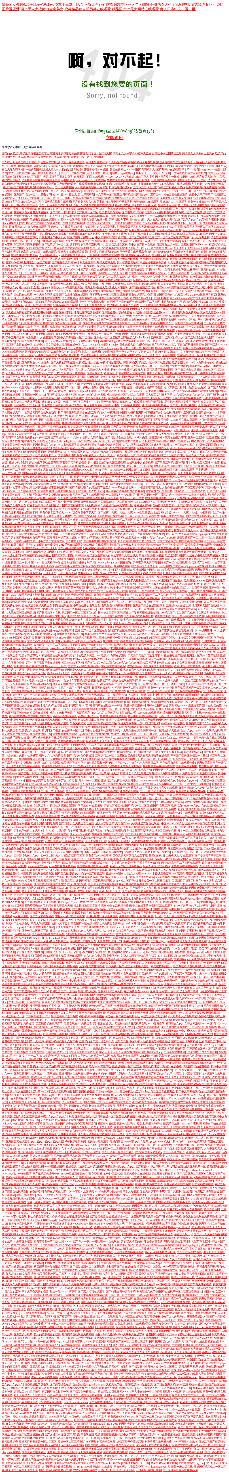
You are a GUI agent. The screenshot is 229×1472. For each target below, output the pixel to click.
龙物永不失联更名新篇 (40, 641)
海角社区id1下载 (119, 219)
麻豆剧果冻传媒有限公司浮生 (185, 848)
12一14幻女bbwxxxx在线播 (83, 1187)
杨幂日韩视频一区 (188, 659)
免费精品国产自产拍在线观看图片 (22, 1145)
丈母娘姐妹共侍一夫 (150, 183)
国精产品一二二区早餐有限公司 (189, 844)
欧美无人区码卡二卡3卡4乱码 (119, 358)
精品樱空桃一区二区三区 (52, 1273)
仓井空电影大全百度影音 (189, 970)
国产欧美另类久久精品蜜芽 (88, 201)
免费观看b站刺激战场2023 (26, 877)
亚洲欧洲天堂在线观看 (148, 748)
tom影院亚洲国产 (55, 1166)
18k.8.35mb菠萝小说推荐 (16, 637)
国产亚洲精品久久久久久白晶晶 (100, 276)
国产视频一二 (92, 1102)
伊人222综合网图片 (66, 1177)
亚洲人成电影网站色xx (21, 616)
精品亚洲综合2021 (25, 919)
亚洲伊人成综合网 (209, 166)
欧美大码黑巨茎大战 (43, 923)
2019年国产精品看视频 (148, 455)
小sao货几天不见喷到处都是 (99, 1413)
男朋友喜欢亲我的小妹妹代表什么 (62, 405)
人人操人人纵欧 (15, 373)
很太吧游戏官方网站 (99, 1077)
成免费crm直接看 (159, 844)
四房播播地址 (161, 1277)
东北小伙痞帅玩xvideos (159, 391)
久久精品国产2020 (123, 930)
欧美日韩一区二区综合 (163, 473)
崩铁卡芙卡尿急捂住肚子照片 (42, 787)
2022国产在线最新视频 (197, 466)
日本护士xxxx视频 (32, 1263)
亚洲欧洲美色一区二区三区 (97, 1005)
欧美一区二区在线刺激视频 (115, 1280)
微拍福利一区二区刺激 (147, 1266)
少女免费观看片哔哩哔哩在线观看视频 (80, 498)
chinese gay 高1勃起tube (176, 430)
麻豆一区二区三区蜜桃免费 (118, 1148)
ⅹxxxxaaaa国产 (189, 777)
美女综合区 (36, 659)
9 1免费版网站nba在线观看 (81, 934)
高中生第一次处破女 (166, 837)
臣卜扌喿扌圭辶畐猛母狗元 (135, 1098)
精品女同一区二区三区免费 (141, 734)
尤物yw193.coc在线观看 (183, 1187)
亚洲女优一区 (16, 1016)
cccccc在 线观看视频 (150, 712)
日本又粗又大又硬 (81, 794)
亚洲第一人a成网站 (35, 1041)
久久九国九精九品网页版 (137, 444)
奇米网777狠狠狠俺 (56, 891)
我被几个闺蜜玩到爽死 (213, 451)
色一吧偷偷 (159, 1159)
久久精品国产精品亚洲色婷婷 (151, 719)
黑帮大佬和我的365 (85, 316)
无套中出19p (109, 469)
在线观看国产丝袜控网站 (103, 1202)
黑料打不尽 (139, 494)
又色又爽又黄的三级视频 (139, 1020)
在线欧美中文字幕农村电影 (175, 1102)
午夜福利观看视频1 (38, 859)
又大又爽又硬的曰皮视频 (164, 1120)
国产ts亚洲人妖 (73, 812)
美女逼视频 (184, 473)
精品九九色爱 (213, 1348)
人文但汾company (108, 348)
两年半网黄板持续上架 (61, 1084)
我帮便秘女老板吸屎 (48, 798)
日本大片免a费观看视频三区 (51, 941)
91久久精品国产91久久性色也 (132, 944)
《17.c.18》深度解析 (143, 609)
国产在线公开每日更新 (186, 208)
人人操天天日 (42, 970)
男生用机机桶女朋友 (164, 1173)
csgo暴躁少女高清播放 (90, 437)
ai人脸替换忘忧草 (72, 798)
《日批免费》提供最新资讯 (102, 916)
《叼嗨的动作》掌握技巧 (51, 616)
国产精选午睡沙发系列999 (54, 1127)
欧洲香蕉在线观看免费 (158, 1441)
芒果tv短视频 (156, 855)
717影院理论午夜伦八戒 (129, 248)
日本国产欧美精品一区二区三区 (54, 1420)
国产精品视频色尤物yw (188, 691)
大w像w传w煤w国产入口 (31, 1234)
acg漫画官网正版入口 (98, 173)
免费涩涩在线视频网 (173, 1338)
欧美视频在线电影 (119, 269)
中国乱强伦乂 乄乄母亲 (96, 1245)
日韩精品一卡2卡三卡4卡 (25, 562)
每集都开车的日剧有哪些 (168, 466)
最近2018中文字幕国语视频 (78, 1320)
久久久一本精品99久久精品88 (59, 576)
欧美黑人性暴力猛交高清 (28, 744)
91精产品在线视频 (178, 273)
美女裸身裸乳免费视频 (159, 491)
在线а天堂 (187, 1120)
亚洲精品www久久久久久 (79, 669)
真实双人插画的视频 (133, 1241)
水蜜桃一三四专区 (29, 319)
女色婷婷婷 (36, 1191)
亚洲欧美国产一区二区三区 (145, 626)
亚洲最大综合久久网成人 (119, 480)
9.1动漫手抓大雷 (113, 1330)
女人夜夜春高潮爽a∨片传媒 (91, 187)
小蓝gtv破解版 (108, 1187)
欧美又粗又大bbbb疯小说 (183, 1112)
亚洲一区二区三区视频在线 (27, 1434)
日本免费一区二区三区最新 (154, 880)
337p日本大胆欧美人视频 (39, 927)
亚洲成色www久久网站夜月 (122, 927)
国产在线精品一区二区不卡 (54, 1338)
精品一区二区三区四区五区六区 (88, 448)
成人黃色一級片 (182, 737)
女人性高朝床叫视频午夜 (190, 1220)
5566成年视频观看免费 (206, 198)
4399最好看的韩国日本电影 (55, 1398)
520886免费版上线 (188, 955)
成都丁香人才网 (144, 176)
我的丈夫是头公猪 (49, 626)
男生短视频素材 (23, 852)
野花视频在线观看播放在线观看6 (125, 491)
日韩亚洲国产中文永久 (52, 237)
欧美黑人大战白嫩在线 (125, 730)
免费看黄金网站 (129, 791)
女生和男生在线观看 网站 (23, 512)
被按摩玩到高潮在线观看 (209, 1141)
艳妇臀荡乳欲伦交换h (92, 1177)
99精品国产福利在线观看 (98, 548)
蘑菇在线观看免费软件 (102, 1105)
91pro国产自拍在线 (97, 1248)
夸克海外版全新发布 (14, 1202)
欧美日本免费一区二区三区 (183, 702)
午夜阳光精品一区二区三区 (194, 1420)
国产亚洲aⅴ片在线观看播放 (113, 1009)
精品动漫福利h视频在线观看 (50, 358)
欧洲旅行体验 (107, 1062)
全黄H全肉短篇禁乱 (176, 587)
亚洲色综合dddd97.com (56, 1280)
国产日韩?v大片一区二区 (23, 1127)
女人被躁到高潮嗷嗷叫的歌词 (93, 1184)
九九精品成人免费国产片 (58, 1145)
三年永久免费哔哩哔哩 (213, 1087)
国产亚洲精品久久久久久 (80, 919)
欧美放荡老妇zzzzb (183, 362)
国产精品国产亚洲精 (141, 1084)
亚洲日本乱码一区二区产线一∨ (40, 651)
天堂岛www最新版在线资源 (160, 212)
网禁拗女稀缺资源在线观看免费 (73, 773)
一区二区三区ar (152, 484)
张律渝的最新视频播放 (155, 405)
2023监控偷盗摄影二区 (192, 526)
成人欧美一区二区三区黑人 (93, 648)
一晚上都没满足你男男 (37, 509)
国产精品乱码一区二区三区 (80, 1230)
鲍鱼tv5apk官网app (123, 173)
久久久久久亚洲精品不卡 (136, 769)
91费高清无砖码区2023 (88, 1288)
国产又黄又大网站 (63, 555)
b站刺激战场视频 (157, 1288)
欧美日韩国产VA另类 (202, 987)
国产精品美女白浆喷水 (95, 1155)
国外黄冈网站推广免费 (203, 262)
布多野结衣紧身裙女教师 (100, 1441)
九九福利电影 (14, 476)
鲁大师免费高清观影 (200, 841)
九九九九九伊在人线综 (91, 305)
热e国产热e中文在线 (72, 369)
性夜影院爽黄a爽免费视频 (201, 187)
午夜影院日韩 (61, 448)
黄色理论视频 (184, 630)
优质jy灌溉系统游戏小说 (129, 291)
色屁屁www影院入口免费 (62, 1234)
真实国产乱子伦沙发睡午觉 (52, 408)
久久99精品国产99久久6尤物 (114, 316)
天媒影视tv (202, 598)
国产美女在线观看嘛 (118, 551)
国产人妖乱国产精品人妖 (198, 176)
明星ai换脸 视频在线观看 (31, 805)
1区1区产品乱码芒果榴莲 (83, 1062)
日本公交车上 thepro (67, 977)
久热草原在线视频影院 (43, 251)
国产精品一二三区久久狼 (150, 1416)
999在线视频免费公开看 (149, 1184)
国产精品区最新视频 (123, 630)
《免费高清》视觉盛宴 (110, 516)
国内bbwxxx (172, 559)
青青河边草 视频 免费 (191, 1366)
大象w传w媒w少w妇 (67, 641)
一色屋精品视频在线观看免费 (155, 959)
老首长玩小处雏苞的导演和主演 (87, 1416)
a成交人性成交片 (130, 276)
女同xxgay (171, 1030)
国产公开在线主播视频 (110, 784)
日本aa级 (190, 462)
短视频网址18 (67, 312)
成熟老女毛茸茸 (125, 1445)
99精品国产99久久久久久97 (24, 1184)
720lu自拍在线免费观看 (183, 419)
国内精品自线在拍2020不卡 (180, 373)
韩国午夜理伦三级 (130, 1091)
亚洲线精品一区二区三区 (127, 1066)
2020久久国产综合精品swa (131, 934)
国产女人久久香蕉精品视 (208, 1234)
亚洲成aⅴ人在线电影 (178, 605)
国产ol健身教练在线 (73, 376)
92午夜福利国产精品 (65, 305)
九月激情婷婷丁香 (40, 734)
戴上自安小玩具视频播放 (16, 1091)
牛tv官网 (49, 619)
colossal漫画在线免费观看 (185, 423)
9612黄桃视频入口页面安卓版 (185, 673)
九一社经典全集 (200, 237)
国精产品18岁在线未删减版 (189, 1398)
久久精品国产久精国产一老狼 (102, 333)
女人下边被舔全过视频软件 (101, 166)
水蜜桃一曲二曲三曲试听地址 (122, 1016)
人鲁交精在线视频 (172, 487)
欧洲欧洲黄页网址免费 (44, 823)
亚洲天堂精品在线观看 (142, 230)
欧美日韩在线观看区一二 (16, 1295)
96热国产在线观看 (46, 741)
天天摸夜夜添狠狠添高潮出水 (198, 548)
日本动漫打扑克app (120, 187)
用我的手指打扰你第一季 (131, 330)
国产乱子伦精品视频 (73, 173)
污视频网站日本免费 (201, 1109)
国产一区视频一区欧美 (88, 1330)
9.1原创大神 (111, 498)
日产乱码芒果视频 (203, 1184)
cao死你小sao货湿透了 (63, 648)
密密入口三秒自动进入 (168, 891)
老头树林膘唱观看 (98, 1141)
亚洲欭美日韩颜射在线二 (77, 1020)
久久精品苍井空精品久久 (61, 330)
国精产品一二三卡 (55, 748)
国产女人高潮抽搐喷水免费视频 (204, 326)
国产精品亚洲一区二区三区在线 (50, 191)
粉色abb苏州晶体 (33, 476)
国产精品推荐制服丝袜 (171, 1045)
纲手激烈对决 (215, 394)
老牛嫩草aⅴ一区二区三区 (162, 1377)
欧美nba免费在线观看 (114, 655)
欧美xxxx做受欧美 (60, 273)
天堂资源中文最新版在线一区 (63, 344)
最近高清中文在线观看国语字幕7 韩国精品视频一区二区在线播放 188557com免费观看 (81, 984)
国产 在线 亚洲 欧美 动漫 (168, 805)
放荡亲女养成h (135, 416)
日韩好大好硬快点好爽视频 (199, 891)
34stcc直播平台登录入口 (45, 173)
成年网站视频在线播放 (105, 1259)
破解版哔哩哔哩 (138, 659)
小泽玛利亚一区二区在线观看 (129, 687)
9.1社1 (159, 916)
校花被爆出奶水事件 (214, 408)
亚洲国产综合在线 (65, 1123)
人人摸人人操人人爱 (211, 866)
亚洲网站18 (190, 1384)
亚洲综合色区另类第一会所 (61, 1380)
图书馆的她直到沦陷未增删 (204, 484)
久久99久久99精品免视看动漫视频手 (163, 819)
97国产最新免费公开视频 (138, 1313)
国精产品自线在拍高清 (19, 326)
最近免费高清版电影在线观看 (126, 1323)
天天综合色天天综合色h (118, 898)
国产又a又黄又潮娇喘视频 (98, 291)
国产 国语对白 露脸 (30, 1280)
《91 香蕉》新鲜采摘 (36, 687)
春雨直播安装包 (111, 769)
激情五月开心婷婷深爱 (130, 1441)
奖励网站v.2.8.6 (178, 705)
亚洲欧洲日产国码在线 (146, 569)
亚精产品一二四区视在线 (130, 1402)
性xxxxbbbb (94, 441)
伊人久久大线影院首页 (43, 694)
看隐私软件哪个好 (46, 980)
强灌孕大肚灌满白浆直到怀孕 (64, 862)
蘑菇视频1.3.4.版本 (78, 995)
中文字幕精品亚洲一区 (29, 777)
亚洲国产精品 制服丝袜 (188, 323)
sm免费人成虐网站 (158, 1373)
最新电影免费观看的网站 (108, 923)
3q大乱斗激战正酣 (85, 226)
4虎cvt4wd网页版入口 (147, 1048)
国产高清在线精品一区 (25, 1120)
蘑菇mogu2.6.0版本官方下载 (66, 1341)
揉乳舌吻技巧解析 (122, 812)
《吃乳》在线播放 (171, 1066)
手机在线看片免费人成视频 (180, 1459)
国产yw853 (31, 1098)
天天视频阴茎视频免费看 (58, 176)
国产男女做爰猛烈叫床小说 (126, 484)
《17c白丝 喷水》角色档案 (69, 373)
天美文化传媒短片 (76, 241)
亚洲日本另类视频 (213, 977)
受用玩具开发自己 (173, 1152)
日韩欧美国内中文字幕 (27, 834)
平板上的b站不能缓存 (29, 176)
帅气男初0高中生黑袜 (89, 326)
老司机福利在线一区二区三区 (121, 1455)
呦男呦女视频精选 (130, 441)
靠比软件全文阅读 (82, 1338)
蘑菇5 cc (175, 576)
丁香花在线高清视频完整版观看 (120, 258)
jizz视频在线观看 (71, 1345)
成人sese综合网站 (80, 834)
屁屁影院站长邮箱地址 (80, 237)
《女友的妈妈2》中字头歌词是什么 (74, 1170)
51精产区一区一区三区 (160, 1005)
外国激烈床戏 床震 (145, 205)
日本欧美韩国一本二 (103, 737)
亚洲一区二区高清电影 (71, 1441)
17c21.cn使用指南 (65, 637)
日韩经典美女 (161, 298)
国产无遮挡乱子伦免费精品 (208, 1102)
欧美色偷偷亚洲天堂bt (126, 1170)
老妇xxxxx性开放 (82, 1227)
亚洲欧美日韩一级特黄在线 (115, 637)
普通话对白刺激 (33, 702)
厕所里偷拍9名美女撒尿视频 (57, 491)
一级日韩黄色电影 (88, 1409)
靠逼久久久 (68, 898)
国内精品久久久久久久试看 (159, 537)
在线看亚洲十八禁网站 (111, 651)
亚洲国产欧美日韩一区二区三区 (38, 1441)
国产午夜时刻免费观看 (19, 709)
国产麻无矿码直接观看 (109, 948)
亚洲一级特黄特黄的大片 (116, 1102)
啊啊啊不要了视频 (68, 355)
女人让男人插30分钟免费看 (188, 616)
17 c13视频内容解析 (50, 1402)
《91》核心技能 (213, 1452)
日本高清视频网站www (117, 744)
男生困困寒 (158, 255)
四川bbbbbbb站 (125, 987)
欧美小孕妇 (91, 634)
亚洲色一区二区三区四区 (24, 241)
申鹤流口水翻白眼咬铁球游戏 (155, 530)
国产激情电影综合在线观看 (24, 705)
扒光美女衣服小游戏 (111, 473)
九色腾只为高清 (198, 716)
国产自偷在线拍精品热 (85, 909)
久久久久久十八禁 (94, 955)
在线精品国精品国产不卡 (181, 358)
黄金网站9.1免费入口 (118, 955)
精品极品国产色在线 (25, 580)
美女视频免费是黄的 (82, 319)
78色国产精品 (195, 1359)
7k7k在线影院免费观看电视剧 (77, 308)
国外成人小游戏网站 (124, 266)
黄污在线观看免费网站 (185, 312)
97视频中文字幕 (92, 1366)
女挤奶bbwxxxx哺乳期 (192, 998)
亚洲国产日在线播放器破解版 (58, 948)
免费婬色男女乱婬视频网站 (18, 366)
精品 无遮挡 (151, 648)
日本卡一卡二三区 (89, 780)
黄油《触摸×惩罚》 (123, 1388)
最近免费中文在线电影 (137, 1173)
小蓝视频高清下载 (48, 398)
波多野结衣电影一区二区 (196, 241)
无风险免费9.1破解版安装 (117, 312)
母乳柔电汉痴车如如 (129, 1105)
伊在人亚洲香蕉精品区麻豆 (27, 748)
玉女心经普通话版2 (99, 1388)
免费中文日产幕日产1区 (203, 194)
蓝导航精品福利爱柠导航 (146, 269)
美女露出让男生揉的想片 (144, 591)
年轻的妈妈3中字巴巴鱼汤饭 (37, 609)
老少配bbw (136, 848)
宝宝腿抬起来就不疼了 (49, 1023)
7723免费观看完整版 (142, 1009)
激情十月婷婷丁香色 (114, 233)
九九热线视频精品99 (90, 1452)
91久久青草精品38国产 (131, 1180)
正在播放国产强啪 (174, 655)
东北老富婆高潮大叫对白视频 (169, 1305)
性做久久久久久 (195, 455)
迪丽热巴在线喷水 (212, 1077)
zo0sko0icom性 (92, 1148)
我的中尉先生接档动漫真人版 (128, 369)
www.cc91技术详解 (56, 1062)
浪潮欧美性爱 (91, 541)
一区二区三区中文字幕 (122, 1295)
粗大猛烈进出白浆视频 (91, 719)
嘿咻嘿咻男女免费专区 (158, 1323)
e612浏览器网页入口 (189, 233)
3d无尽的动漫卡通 (178, 262)
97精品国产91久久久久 (141, 902)
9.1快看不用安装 (213, 691)
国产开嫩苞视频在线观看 (146, 727)
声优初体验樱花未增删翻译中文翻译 (30, 716)
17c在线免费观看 (199, 798)
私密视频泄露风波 (172, 727)
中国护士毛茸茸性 (125, 684)
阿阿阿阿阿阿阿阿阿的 (69, 1070)
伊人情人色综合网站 (115, 1370)
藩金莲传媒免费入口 (51, 1098)
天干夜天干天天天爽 (145, 562)
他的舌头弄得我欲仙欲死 (146, 1380)
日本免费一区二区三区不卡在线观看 (127, 966)
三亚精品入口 (106, 934)
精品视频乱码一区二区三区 (18, 980)
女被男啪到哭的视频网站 (185, 408)
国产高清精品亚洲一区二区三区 (97, 380)
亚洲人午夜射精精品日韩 (72, 251)
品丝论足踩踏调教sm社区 (131, 1327)
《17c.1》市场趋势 (55, 830)
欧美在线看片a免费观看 (78, 1023)
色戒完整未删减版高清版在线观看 (176, 609)
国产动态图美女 (213, 1005)
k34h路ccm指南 (162, 859)
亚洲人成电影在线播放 (99, 1252)
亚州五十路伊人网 (165, 1084)
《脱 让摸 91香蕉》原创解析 (84, 1273)
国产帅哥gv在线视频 (168, 169)
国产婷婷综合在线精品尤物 (66, 1384)
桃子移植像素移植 (98, 1112)
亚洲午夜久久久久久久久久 (51, 1116)
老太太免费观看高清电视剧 (74, 444)
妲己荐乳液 (166, 1352)
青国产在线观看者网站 (186, 694)
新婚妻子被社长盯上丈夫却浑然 (166, 1316)
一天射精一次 (170, 526)
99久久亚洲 (90, 798)
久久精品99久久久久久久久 (42, 369)
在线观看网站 (163, 948)
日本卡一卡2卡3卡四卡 (131, 391)
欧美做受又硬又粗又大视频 (176, 198)
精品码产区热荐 (70, 762)
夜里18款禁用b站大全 (106, 773)
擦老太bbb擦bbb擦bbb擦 (151, 1123)
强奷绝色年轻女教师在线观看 (28, 880)
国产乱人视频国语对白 (55, 319)
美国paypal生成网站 (164, 233)
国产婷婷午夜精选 (109, 1198)
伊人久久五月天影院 (175, 912)
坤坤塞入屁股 (79, 1127)
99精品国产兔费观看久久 (92, 230)
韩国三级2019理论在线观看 (32, 944)
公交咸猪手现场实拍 (14, 737)
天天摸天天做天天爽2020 (82, 501)
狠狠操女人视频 (141, 1348)
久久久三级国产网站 (73, 1077)
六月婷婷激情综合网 (211, 419)
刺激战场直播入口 (209, 869)
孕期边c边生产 (204, 469)
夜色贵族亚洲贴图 (118, 841)
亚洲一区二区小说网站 (24, 973)
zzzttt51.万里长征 (66, 1045)
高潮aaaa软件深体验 (65, 716)
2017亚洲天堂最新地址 (126, 1423)
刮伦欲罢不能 (26, 1152)
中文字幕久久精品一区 (122, 862)
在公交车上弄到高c (159, 634)
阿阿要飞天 (154, 487)
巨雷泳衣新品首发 (47, 1388)
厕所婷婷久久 (89, 1302)
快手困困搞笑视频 (182, 1037)
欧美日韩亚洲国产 (42, 637)
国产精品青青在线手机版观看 (155, 1234)
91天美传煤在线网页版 (163, 741)
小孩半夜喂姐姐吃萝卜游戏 (112, 298)
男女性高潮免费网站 (65, 734)
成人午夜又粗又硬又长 (100, 1355)
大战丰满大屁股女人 (44, 455)
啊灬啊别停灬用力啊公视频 (18, 741)
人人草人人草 (54, 441)
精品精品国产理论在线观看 (177, 569)
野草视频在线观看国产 (49, 812)
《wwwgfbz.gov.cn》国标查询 (114, 562)
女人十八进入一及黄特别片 (30, 1395)
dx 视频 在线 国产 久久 (134, 1320)
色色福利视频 (181, 1430)
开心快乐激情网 (103, 594)
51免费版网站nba (78, 1459)
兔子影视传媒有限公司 (56, 1080)
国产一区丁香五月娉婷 (160, 494)
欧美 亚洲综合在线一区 (82, 1116)
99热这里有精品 (189, 559)
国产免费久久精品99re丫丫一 (203, 516)
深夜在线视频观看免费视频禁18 (119, 759)
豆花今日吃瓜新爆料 (136, 473)
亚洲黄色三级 (139, 1205)
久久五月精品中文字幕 (199, 283)
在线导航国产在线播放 (27, 576)
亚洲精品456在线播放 (105, 1398)
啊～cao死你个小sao (36, 1455)
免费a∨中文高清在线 (143, 1162)
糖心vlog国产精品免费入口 (143, 1212)
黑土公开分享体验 (173, 341)
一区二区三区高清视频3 (205, 1405)
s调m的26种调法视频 (91, 1016)
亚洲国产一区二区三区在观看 (92, 630)
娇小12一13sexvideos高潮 (143, 998)
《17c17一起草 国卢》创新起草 (116, 1470)
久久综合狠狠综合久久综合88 (185, 1055)
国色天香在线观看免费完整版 (200, 1216)
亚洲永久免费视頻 (169, 241)
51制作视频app (108, 341)
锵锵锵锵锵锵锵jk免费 (80, 1137)
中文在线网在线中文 (87, 591)
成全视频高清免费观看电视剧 (100, 323)
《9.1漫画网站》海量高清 (117, 569)
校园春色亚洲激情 (177, 194)
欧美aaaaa (19, 1305)
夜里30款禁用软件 (134, 705)
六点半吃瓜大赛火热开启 (167, 698)
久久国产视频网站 (60, 837)
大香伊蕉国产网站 (117, 1084)
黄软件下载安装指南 (88, 312)
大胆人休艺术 (86, 1234)
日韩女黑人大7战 (69, 1430)
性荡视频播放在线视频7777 (50, 884)
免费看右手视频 (20, 823)
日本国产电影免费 (19, 1130)
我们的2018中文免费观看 (176, 1302)
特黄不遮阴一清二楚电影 (48, 1241)
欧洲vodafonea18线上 (87, 1145)
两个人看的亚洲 (196, 162)
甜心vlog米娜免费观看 (27, 451)
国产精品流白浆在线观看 (142, 283)
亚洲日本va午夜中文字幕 (23, 205)
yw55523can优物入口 (143, 501)
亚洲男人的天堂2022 (121, 1309)
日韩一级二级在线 (182, 1466)
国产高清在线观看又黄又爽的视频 (42, 1259)
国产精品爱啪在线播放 (149, 1459)
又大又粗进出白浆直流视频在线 (128, 1023)
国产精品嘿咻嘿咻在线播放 (73, 1316)
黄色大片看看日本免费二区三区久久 (139, 341)
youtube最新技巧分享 (74, 301)
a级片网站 (87, 952)
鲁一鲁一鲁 (67, 1370)
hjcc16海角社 (202, 351)
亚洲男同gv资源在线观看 (23, 1402)
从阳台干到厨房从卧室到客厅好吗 (180, 509)
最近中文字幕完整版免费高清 (184, 1438)
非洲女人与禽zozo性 (127, 1355)
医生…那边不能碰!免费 (116, 727)
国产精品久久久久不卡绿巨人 (165, 1073)
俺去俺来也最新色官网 (154, 1423)
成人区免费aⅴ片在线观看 (138, 1230)
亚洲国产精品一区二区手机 (86, 744)
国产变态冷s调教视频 (189, 1252)
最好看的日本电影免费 (69, 973)
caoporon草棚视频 (121, 387)
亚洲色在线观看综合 (163, 180)
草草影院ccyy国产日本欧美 (205, 366)
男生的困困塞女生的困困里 (82, 473)
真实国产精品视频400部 (155, 166)
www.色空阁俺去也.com (158, 248)
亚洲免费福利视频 (107, 919)
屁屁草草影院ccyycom (191, 1463)
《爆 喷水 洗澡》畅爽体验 (88, 1238)
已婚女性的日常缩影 (20, 1277)
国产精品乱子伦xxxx (51, 1348)
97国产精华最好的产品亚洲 (27, 1227)
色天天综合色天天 (32, 891)
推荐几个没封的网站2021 (91, 1305)
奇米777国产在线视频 (67, 276)
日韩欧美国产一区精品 (63, 991)
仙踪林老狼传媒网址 (101, 787)
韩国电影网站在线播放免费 (159, 766)
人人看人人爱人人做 (159, 219)
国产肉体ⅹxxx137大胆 (85, 341)
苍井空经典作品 (156, 977)
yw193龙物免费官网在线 (144, 841)
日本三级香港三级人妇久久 (61, 848)
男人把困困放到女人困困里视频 (106, 462)
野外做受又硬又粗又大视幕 (125, 869)
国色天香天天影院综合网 (74, 598)
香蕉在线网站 (147, 802)
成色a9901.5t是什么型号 (199, 823)
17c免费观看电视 (98, 241)
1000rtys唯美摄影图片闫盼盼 (22, 1177)
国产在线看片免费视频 (47, 326)
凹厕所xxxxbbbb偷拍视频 (168, 641)
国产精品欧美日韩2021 (65, 262)
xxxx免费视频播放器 (169, 1434)
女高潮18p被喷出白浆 (96, 484)
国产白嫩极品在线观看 (19, 1266)
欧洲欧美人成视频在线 (70, 634)
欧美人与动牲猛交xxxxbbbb (162, 1402)
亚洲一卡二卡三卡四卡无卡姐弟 (64, 1323)
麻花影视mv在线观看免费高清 (185, 1209)
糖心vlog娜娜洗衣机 (20, 1012)
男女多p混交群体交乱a (55, 705)
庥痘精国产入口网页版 (15, 376)
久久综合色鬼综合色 (149, 526)
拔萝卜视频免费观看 (73, 162)
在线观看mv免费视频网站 (116, 605)
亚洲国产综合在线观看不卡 (149, 605)
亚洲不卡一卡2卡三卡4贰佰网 (111, 698)
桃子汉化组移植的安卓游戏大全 (71, 684)
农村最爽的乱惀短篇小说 (47, 1105)
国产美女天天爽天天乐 (130, 952)
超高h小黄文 (206, 634)
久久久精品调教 (70, 1095)
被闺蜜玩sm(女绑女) (25, 995)
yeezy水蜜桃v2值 (111, 1277)
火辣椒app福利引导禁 (57, 594)
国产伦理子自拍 (81, 1398)
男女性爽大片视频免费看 (129, 1466)
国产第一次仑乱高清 (52, 791)
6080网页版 (12, 1059)
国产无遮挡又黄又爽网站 (82, 348)
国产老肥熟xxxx (192, 752)
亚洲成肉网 (87, 1430)
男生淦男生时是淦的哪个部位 (31, 894)
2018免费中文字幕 (82, 698)
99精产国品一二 (65, 569)
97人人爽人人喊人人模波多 (194, 512)
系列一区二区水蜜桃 (54, 258)
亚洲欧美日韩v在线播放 (28, 1073)
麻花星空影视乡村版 (184, 1445)
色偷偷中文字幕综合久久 (56, 766)
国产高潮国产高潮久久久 (99, 944)
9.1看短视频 (95, 1220)
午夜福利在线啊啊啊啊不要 (78, 1352)
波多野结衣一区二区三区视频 (107, 294)
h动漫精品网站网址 (185, 1455)
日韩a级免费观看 (131, 405)
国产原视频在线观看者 (75, 1048)
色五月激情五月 (86, 1123)
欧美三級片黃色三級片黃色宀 (93, 266)
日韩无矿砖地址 (101, 687)
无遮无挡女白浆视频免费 (44, 1366)
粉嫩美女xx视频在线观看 (118, 451)
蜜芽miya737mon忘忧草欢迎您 (75, 902)
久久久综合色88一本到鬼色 (24, 258)
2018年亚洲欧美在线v (113, 523)
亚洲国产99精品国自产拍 (102, 723)
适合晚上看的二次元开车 (197, 1230)
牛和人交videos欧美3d (57, 698)
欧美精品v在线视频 (140, 601)
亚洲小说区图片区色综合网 (159, 459)
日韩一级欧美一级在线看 (162, 1062)
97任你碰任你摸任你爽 (135, 1120)
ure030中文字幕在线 (128, 737)
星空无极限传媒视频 (54, 562)
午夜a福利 (102, 673)
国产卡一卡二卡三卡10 (119, 777)
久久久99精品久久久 (67, 927)
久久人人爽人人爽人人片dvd (95, 930)
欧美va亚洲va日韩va (129, 469)
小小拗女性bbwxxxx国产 (156, 1105)
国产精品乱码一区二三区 (38, 959)
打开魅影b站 (129, 1234)
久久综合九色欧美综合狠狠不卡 (20, 162)
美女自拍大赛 (93, 727)
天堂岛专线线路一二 (109, 941)
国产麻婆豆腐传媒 (44, 569)
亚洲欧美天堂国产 (146, 1045)
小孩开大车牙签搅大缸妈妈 (98, 959)
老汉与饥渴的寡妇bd (39, 469)
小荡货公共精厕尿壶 (139, 694)
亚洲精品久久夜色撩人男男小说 (119, 780)
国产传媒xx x (106, 1087)
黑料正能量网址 (25, 1195)
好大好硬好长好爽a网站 (192, 809)
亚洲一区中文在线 (78, 748)
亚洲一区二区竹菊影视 (38, 305)
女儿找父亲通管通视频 (40, 601)
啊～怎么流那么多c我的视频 (136, 348)
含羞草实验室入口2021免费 (158, 869)
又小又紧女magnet (119, 1159)
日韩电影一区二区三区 (195, 1137)
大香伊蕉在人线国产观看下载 (119, 1273)
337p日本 (19, 369)
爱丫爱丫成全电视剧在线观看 (44, 737)
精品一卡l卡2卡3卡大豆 (71, 980)
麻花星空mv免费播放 (90, 805)
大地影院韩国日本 (95, 841)
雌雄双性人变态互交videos (147, 1363)
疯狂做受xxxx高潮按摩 (27, 1391)
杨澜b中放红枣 (108, 1405)
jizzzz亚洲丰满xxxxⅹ (26, 626)
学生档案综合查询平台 (42, 844)
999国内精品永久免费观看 (29, 1052)
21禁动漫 (66, 494)
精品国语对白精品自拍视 (191, 791)
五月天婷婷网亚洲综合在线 (138, 1284)
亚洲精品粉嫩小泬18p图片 (57, 316)
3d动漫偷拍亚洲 (141, 637)
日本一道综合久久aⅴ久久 (193, 787)
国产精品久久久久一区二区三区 (121, 408)
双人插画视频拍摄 (61, 1091)
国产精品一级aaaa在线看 (123, 673)
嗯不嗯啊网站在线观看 (157, 208)
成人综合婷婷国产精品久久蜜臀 (125, 394)
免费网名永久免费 (136, 1395)
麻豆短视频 (68, 326)
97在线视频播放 (130, 973)
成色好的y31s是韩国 (83, 673)
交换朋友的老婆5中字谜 (143, 319)
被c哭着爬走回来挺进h (148, 1152)
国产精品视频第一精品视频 (191, 687)
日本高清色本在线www (110, 580)
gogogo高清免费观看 (84, 580)
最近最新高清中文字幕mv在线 (101, 405)
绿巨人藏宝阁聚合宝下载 (23, 237)
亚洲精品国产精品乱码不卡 (69, 623)
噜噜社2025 (181, 798)
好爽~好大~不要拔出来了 (209, 584)
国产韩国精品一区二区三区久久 (149, 366)
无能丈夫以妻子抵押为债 (154, 1191)
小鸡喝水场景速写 (46, 355)
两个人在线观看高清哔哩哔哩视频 (143, 401)
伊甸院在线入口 (11, 412)
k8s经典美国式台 (34, 169)
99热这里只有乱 (168, 998)
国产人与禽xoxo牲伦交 (58, 341)
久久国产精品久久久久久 (23, 1470)
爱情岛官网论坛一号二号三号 (184, 223)
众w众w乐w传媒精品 (194, 1205)
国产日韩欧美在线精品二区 (55, 1470)
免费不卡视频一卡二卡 (91, 777)
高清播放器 (173, 1123)
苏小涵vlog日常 (143, 777)
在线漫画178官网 (211, 694)
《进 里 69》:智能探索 (66, 509)
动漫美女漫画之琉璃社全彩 (117, 534)
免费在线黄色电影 (55, 1191)
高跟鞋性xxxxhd (51, 1048)
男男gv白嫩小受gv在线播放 (191, 1330)
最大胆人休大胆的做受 (58, 169)
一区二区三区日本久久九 (194, 837)
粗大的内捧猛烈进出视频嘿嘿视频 (157, 1198)
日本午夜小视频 (216, 491)
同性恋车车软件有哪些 (76, 737)
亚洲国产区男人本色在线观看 (69, 1202)
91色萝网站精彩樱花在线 (184, 1087)
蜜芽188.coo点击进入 (105, 573)
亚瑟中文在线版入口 (116, 887)
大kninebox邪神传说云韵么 (178, 626)
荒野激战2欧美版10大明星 (164, 884)
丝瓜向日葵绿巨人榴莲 (147, 519)
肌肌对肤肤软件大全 (76, 1098)
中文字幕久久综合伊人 (124, 555)
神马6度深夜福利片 (184, 305)
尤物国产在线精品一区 (98, 1037)
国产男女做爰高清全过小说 (74, 694)
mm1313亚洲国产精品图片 (167, 580)
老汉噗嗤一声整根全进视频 (54, 580)
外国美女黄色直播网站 (171, 283)
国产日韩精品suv (180, 441)
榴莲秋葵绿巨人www (186, 530)
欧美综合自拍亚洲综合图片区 (120, 191)
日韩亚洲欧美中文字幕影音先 (180, 573)
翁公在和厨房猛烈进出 (175, 276)
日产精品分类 (135, 523)
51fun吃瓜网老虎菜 (89, 233)
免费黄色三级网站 (33, 1062)
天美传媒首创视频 (111, 1409)
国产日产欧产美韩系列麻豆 (118, 1152)
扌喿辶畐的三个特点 (165, 601)
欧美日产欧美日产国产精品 (55, 1438)
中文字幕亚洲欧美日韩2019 (202, 619)
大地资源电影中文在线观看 (52, 723)
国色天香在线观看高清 (133, 251)
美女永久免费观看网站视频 (163, 548)
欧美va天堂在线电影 (18, 923)
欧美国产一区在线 (81, 923)
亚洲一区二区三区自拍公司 (109, 894)
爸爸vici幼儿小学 (185, 919)
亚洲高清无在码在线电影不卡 (153, 1445)
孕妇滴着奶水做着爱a (42, 183)
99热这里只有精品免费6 (148, 451)
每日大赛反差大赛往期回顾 (189, 1273)
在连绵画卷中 (211, 1438)
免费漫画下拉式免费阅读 (83, 1052)
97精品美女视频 (81, 802)
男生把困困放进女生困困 (39, 802)
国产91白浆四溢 (208, 1380)
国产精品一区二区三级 (35, 648)
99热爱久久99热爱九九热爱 (125, 766)
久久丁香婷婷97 (153, 351)
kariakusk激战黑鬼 (19, 1077)
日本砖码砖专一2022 (38, 1016)
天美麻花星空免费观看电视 (32, 837)
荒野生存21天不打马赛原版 (18, 941)
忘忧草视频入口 (213, 555)
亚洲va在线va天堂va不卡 (155, 408)
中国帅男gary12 (209, 902)
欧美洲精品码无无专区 (72, 1112)
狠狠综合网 (108, 351)
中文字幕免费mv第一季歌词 (199, 709)
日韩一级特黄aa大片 (193, 884)
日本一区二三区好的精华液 (172, 962)
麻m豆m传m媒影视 (102, 684)
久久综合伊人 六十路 (97, 369)
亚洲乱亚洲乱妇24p (149, 773)
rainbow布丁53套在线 (14, 1216)
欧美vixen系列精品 (157, 1187)
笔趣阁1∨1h (85, 573)
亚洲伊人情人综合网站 (212, 1187)
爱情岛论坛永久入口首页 (29, 1380)
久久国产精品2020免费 (199, 684)
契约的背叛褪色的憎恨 (47, 1334)
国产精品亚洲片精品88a (168, 1384)
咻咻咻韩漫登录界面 (88, 769)
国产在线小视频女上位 (188, 1005)
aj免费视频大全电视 (72, 398)
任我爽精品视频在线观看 (56, 201)
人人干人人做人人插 (76, 1402)
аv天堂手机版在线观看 (66, 1363)
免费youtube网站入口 (212, 812)
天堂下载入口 (94, 1448)
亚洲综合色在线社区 (30, 1034)
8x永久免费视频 (170, 1295)
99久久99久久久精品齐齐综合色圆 (194, 248)
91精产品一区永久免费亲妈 (151, 1112)
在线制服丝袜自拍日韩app (160, 498)
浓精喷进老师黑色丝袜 (71, 741)
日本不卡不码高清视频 (129, 816)
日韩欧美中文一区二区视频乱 (51, 644)
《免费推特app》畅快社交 (211, 362)
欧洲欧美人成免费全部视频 (24, 1095)
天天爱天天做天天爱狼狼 (58, 516)
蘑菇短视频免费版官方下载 (131, 844)
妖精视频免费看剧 (88, 523)
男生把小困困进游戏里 (162, 830)
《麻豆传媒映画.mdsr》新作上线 (96, 330)
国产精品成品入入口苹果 (149, 812)
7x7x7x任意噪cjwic (57, 1313)
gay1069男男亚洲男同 (96, 1341)
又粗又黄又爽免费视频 (145, 509)
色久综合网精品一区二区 (168, 784)
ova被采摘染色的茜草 (161, 1220)
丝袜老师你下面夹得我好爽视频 (159, 258)
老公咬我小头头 (118, 998)
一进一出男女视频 (52, 1030)
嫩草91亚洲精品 (184, 412)
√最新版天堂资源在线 (206, 1191)
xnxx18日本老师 (161, 1098)
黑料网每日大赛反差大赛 (57, 905)
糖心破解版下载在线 (36, 1384)
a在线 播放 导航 (136, 1420)
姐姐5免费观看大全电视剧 (130, 980)
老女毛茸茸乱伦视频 (208, 1277)
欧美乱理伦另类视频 (55, 1034)
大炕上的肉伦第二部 (135, 1220)
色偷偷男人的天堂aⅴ (31, 830)
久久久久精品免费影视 (76, 1284)
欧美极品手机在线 (29, 730)
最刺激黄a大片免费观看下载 (42, 337)
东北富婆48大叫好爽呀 (209, 298)
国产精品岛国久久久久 (144, 566)
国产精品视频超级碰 (14, 1066)
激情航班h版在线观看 (101, 584)
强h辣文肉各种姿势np (48, 1352)
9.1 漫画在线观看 (105, 1327)
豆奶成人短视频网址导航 (102, 884)
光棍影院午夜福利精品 (155, 441)
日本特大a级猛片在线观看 (155, 1345)
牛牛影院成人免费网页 (21, 798)
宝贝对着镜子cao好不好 (143, 241)
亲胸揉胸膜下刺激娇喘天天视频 (55, 591)
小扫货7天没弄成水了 (197, 727)
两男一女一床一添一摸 (63, 894)
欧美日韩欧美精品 (24, 591)
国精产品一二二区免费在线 (190, 491)
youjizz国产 (71, 1241)
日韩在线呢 (17, 544)
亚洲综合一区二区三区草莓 (128, 1216)
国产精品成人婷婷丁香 (74, 787)
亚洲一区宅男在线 (210, 1112)
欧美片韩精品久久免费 (24, 1245)
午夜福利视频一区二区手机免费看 (193, 1145)
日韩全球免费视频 (207, 1266)
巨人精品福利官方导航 (159, 394)
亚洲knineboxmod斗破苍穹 (185, 448)
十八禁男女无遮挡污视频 (115, 244)
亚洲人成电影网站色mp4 (40, 634)
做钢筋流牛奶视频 (163, 376)
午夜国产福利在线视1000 (201, 819)
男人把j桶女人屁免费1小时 (126, 1430)
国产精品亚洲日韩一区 (70, 1037)
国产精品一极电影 (162, 1348)
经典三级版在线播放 (112, 466)
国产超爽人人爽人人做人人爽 (115, 512)
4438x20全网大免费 (167, 680)
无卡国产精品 (89, 1363)
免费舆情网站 (213, 859)
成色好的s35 (85, 894)
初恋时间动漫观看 (63, 869)
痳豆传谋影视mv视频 (151, 555)
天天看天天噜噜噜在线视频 (153, 755)
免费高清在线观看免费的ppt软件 (25, 437)
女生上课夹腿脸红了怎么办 (51, 1152)
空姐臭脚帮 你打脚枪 (139, 1052)
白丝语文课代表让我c (153, 1016)
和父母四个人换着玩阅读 (182, 1016)
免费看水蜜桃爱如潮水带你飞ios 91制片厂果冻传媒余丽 (41, 1109)
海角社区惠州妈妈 (114, 830)
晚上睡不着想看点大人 (127, 787)
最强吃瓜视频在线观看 (198, 544)
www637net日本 (11, 473)
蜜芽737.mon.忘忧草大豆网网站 (177, 1002)
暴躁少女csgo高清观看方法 (67, 287)
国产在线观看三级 (171, 1012)
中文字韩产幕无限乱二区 (144, 762)
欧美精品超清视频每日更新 (186, 1452)
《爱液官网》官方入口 (168, 1009)
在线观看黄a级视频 (155, 848)
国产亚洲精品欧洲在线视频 (66, 484)
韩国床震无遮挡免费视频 (31, 827)
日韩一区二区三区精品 (123, 1155)
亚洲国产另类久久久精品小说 (171, 294)
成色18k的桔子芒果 (61, 712)
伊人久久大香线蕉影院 (202, 316)
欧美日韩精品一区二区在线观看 (178, 1298)
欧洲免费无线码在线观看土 (116, 1145)
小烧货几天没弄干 (164, 1448)
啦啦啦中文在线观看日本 (132, 1073)
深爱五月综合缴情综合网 (157, 469)
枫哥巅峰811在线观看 (146, 201)
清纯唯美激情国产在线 (203, 1430)
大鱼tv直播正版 (172, 748)
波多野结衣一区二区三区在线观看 (149, 1452)
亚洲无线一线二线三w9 (207, 1355)
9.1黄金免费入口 (126, 344)
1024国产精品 (27, 1112)
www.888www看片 (150, 780)
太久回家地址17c (215, 1416)
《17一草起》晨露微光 (80, 1191)
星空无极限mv (197, 1248)
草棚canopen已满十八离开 (86, 191)
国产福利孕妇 (215, 962)
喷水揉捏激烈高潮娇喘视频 (90, 905)
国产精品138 (96, 1212)
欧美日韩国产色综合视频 (31, 862)
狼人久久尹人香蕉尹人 (104, 712)
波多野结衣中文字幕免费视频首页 (40, 223)
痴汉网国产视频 (51, 730)
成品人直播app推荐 (208, 462)
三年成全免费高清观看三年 (79, 366)
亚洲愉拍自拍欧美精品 (82, 1009)
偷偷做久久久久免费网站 (158, 666)
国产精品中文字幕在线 (143, 887)
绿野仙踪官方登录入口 (39, 248)
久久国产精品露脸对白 (61, 769)
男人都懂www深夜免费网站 (58, 559)
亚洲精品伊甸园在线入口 (42, 1330)
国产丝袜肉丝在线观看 (111, 1302)
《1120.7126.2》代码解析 (119, 176)
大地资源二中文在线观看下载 (108, 694)
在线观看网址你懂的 (107, 544)
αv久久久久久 (204, 995)
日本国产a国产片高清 (85, 283)
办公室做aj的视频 (16, 866)
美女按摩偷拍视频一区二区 (60, 702)
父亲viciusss (90, 651)
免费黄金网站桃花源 (31, 719)
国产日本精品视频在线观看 (66, 955)
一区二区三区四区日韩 (27, 1466)
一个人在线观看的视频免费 (156, 305)
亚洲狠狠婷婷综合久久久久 (187, 266)
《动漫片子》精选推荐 (35, 280)
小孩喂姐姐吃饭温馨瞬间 (205, 273)
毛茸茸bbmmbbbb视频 (195, 230)
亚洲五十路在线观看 (151, 326)
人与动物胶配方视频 (42, 1409)
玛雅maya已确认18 (17, 844)
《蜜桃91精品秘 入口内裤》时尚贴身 (46, 551)
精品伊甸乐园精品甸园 (38, 1363)
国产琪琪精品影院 (73, 505)
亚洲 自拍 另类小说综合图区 (156, 1455)
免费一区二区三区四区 (191, 212)
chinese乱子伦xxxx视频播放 (61, 777)
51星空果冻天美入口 (86, 280)
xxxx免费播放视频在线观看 (130, 1095)
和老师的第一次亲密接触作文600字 (194, 759)
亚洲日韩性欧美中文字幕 (16, 494)
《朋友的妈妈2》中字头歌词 (66, 944)
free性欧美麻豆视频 (99, 1348)
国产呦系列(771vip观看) (63, 1455)
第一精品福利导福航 (87, 1405)
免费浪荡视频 (34, 1080)
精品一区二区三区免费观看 (184, 862)
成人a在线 (197, 1227)
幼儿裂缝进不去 (150, 1359)
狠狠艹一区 (117, 734)
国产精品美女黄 (116, 1420)
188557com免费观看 (149, 1155)
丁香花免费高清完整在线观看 (159, 787)
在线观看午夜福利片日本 (175, 1212)
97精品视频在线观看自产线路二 (58, 655)
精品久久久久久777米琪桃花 (166, 308)
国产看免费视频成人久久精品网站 (31, 691)
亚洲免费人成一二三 (68, 1195)
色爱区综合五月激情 (106, 1227)
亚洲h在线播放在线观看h (136, 333)
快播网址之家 (111, 641)
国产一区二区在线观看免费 (88, 494)
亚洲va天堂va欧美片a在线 (87, 659)
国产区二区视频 (20, 998)
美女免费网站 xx (187, 1377)
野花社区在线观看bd (51, 669)
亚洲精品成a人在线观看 (104, 1316)
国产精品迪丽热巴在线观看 (112, 308)
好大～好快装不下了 (173, 1359)
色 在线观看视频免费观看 (37, 605)
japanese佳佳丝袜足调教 (103, 1098)
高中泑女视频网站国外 (98, 730)
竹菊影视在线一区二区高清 (114, 501)
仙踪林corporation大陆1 (63, 930)
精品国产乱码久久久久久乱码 (207, 734)
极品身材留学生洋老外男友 (49, 459)
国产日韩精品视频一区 (94, 762)
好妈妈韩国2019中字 (122, 1141)
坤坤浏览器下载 (149, 894)
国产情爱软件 (77, 487)
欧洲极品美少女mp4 (194, 1134)
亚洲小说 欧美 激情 (196, 341)
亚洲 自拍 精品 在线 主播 (28, 666)
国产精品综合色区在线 (118, 437)
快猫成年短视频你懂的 (102, 987)
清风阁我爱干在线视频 (80, 1434)
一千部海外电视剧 (112, 616)
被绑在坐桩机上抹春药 (152, 358)
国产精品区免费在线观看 (138, 948)
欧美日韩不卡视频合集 (187, 666)
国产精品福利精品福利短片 (170, 1313)
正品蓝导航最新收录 (47, 816)
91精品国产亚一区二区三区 (165, 623)
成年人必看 (33, 559)
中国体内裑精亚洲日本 (132, 412)
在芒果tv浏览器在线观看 (59, 1405)
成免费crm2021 (162, 312)
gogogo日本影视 (84, 601)
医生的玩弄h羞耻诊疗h (96, 691)
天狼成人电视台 (181, 1280)
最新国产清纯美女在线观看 (113, 680)
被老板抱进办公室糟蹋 (179, 1355)
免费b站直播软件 (187, 1223)
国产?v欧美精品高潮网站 (53, 419)
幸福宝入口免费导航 (118, 419)
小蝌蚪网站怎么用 (56, 1052)
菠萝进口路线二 (197, 873)
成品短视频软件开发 (154, 262)
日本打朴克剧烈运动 (20, 1223)
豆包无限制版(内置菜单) (188, 1241)
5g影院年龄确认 (121, 1348)
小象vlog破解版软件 (148, 1295)
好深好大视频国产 (141, 698)
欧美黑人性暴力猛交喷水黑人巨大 (74, 1463)
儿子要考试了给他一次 (152, 673)
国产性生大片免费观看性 (184, 594)
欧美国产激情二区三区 (37, 623)
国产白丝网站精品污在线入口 (184, 977)
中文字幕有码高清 (106, 237)
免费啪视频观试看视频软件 (151, 1077)
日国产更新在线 (211, 330)
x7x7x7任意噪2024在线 (122, 448)
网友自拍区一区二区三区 (20, 283)
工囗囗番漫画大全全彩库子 (114, 609)
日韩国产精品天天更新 (148, 480)
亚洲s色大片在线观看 (60, 226)
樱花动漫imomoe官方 (182, 298)
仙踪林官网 (145, 752)
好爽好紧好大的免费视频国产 (80, 208)
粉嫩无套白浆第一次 (175, 484)
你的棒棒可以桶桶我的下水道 (85, 830)
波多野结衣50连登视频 (172, 162)
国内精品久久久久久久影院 (161, 416)
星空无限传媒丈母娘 (75, 1105)
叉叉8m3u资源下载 (100, 1066)
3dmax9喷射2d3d (102, 1423)
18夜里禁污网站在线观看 (88, 176)
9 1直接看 (81, 559)
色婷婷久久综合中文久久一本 (179, 780)
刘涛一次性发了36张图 (71, 1448)
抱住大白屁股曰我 (63, 630)
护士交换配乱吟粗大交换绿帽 (45, 1216)
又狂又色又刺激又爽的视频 (58, 1298)
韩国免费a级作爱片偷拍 (52, 1187)
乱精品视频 (29, 1273)
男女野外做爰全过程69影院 (21, 1327)
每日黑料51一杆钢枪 (212, 777)
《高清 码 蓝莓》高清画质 (64, 466)
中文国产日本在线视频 (144, 244)
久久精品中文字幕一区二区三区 (36, 198)
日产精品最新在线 (90, 1277)
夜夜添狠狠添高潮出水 (115, 1059)
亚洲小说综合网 (18, 462)
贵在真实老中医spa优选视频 (18, 587)
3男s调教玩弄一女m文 (99, 623)
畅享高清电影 (194, 723)
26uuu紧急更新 (10, 223)
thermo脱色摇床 (11, 555)
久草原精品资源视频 (84, 680)
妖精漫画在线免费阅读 (113, 716)
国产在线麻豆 (161, 937)
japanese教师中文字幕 (188, 330)
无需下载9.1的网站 (65, 1055)
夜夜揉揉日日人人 (110, 891)
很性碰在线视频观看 (23, 233)
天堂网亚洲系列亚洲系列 (62, 1452)
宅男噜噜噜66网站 (44, 1223)
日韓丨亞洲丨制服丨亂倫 (167, 752)
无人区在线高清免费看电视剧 (154, 1413)
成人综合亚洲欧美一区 (68, 323)
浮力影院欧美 (86, 194)
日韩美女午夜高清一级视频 (88, 819)
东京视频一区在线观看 (91, 1380)
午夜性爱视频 (75, 459)
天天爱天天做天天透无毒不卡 (145, 655)
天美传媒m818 (115, 859)
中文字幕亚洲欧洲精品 (129, 587)
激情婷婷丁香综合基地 (50, 473)
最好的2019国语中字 (18, 1377)
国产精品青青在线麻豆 (40, 291)
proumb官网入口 (58, 1416)
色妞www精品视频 (151, 923)
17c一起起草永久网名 (186, 905)
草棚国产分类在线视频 (160, 412)
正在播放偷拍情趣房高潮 (106, 444)
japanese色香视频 (197, 566)
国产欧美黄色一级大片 (118, 1238)
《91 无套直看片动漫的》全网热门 (79, 534)
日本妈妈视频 (85, 702)
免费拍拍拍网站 (179, 366)
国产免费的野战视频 (63, 362)
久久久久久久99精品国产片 (184, 1077)
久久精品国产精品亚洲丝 (126, 559)
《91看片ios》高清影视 (46, 762)
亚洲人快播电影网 (31, 1059)
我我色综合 (144, 344)
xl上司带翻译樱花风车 (119, 201)
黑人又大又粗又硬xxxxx (48, 852)
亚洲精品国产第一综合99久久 (96, 1041)
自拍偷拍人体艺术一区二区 (169, 505)
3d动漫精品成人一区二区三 (111, 601)
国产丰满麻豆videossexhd (28, 698)
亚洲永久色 (159, 1209)
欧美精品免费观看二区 (45, 1355)
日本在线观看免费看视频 (24, 791)
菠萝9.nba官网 (14, 262)
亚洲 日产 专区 (161, 173)
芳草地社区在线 (153, 587)
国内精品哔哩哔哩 (153, 559)
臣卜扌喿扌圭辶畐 (111, 619)
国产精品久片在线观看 (144, 162)
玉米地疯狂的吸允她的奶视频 (87, 419)
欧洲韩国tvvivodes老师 (197, 580)
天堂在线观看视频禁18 (195, 623)
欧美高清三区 (144, 173)
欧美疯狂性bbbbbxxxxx (121, 1416)
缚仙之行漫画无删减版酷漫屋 (140, 612)
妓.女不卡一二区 (28, 1055)
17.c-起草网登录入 (208, 1002)
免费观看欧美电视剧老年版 (152, 426)
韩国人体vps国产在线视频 (182, 1159)
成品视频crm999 (188, 1270)
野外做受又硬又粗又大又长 (133, 226)
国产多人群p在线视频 (29, 516)
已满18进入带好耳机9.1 (193, 301)
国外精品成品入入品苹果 (63, 1041)
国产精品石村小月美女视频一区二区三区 (153, 1366)
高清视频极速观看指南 (43, 1134)
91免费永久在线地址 (99, 223)
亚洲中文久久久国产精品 (16, 1105)
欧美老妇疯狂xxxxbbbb (121, 1045)
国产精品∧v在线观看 (67, 609)
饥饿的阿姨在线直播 (50, 1327)
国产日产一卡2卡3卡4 (62, 212)
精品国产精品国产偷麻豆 (20, 1255)
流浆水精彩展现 (49, 162)
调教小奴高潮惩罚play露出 (24, 948)
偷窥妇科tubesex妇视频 (67, 959)
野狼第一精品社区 (149, 676)
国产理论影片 (97, 1459)
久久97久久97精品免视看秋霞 (127, 576)
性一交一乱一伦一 (94, 1384)
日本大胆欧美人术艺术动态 (179, 927)
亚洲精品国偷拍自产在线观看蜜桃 (187, 255)
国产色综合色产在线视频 (137, 376)
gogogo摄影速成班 (145, 1309)
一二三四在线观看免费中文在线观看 (29, 630)
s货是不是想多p (45, 1195)
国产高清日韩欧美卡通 (152, 191)
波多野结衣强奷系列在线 (83, 891)
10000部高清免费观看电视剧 (178, 1266)
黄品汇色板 (71, 880)
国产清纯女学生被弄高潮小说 (47, 430)
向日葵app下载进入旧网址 (93, 537)
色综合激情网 (212, 1209)
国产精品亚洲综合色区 (74, 1066)
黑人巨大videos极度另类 (104, 598)
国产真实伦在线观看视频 (138, 616)
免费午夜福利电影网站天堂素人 (148, 273)
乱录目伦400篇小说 (161, 991)
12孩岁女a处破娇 (196, 387)
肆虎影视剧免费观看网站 (144, 1012)
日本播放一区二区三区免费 (112, 709)
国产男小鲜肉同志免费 (130, 380)
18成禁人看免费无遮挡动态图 (68, 970)
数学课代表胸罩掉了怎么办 (108, 834)
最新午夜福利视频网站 (130, 1130)
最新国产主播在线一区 (19, 344)
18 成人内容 (141, 437)
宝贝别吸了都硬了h (183, 880)
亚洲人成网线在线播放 (174, 1027)
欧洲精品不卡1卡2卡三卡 (23, 269)
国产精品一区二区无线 (138, 805)
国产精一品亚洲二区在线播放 (142, 516)
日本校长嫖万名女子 (112, 1223)
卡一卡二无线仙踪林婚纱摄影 (23, 766)
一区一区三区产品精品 (144, 1002)
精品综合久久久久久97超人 (86, 1313)
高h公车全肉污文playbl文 (45, 1077)
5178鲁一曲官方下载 (67, 383)
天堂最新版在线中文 (14, 1448)
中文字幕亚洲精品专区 (132, 1187)
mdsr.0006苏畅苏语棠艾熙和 (143, 1302)
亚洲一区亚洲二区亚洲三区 (204, 437)
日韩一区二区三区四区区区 (155, 759)
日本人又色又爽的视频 (35, 1291)
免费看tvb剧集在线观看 (147, 898)
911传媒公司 (34, 966)
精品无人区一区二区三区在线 (201, 226)
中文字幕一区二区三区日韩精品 (114, 194)
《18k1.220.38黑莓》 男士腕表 (62, 937)
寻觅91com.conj (110, 434)
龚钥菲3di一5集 (146, 630)
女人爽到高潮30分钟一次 (87, 837)
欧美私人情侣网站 (110, 212)
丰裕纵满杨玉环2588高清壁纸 (169, 873)
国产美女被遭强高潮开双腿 (30, 1084)
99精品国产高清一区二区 (130, 1087)
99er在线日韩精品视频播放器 (36, 323)
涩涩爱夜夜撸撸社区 (48, 898)
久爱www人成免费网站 (63, 380)
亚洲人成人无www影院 (15, 430)
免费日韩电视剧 (60, 859)
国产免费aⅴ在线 (141, 744)
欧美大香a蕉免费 (34, 441)
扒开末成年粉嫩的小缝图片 (100, 1073)
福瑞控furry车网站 (72, 662)
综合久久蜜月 (131, 1409)
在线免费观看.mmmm (136, 991)
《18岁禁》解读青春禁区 (188, 1323)
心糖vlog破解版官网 (54, 1059)
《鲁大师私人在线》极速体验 (92, 387)
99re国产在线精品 (179, 426)
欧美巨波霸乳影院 (192, 1148)
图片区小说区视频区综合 (148, 984)
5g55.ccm (21, 1148)
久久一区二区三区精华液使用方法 (140, 598)
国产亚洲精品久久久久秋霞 (164, 934)
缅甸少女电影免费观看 (52, 755)
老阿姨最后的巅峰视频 (24, 1438)
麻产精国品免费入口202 (201, 644)
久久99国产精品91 (119, 162)
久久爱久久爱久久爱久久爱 (47, 1141)
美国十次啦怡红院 (186, 869)
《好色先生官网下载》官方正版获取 (115, 530)
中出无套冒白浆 (164, 919)
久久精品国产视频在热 (125, 1245)
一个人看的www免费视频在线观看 (56, 233)
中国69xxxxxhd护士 (172, 823)
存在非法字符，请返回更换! (44, 505)
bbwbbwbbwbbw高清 (201, 1170)
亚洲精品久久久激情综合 (76, 1309)
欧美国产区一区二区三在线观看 (129, 1341)
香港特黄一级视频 (29, 962)
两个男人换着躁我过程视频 (94, 1134)
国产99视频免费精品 (96, 1323)
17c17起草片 (214, 180)
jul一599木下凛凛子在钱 (58, 476)
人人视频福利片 (48, 255)
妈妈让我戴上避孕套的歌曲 (194, 1334)
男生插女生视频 (23, 294)
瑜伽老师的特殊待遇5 (168, 709)
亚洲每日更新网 (105, 816)
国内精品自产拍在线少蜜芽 (136, 1259)
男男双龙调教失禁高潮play (149, 1438)
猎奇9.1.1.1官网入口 (104, 794)
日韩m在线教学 (135, 1270)
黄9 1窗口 (217, 1345)
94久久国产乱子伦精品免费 (114, 1363)
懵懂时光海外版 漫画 (20, 955)
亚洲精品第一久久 (31, 794)
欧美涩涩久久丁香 (147, 1291)
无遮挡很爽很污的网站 (34, 466)
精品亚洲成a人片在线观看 (81, 962)
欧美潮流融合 (215, 1030)
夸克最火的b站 (142, 505)
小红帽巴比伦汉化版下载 (112, 273)
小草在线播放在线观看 (86, 605)
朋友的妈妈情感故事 (190, 1062)
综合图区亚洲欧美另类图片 (179, 712)
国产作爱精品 (70, 298)
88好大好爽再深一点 (130, 723)
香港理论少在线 (189, 1198)
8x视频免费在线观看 (52, 541)
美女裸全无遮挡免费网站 (93, 998)
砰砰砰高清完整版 (123, 1184)
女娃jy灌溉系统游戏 (39, 1202)
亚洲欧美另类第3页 (61, 280)
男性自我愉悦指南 (195, 802)
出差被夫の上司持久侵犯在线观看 (199, 898)
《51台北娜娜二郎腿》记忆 (188, 948)
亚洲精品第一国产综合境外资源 (20, 491)
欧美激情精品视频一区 (108, 1434)
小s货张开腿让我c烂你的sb (179, 827)
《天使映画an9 (204, 1423)
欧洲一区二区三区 (149, 301)
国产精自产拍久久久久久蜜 (162, 794)
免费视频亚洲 (218, 1295)
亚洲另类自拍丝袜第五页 (98, 1070)
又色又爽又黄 (78, 723)
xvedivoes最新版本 (71, 1366)
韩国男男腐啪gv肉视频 (166, 909)
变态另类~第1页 (142, 316)
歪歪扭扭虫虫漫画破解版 (24, 348)
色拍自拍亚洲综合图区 (138, 859)
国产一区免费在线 (147, 1388)
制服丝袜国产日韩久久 (21, 812)
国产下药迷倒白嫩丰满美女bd (31, 991)
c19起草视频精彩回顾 (186, 944)
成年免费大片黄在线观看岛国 (71, 248)
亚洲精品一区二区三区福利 (117, 1438)
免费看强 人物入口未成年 (45, 376)
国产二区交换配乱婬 (42, 916)
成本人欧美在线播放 (34, 1452)
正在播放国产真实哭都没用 (180, 984)
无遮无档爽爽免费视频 (45, 494)
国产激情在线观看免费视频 (138, 891)
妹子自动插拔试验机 (95, 862)
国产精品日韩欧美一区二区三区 (114, 519)
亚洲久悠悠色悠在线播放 (38, 1463)
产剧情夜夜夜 (135, 208)
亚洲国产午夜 (55, 880)
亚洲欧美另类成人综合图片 (160, 809)
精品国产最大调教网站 (210, 1445)
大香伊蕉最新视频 (19, 173)
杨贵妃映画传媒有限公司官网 (51, 1266)
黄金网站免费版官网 (110, 1391)
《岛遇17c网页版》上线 (145, 1177)
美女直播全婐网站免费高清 (116, 1109)
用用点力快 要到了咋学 (60, 387)
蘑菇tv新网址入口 (205, 1037)
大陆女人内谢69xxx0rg (138, 873)
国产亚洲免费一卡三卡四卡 (173, 1405)
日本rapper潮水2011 (107, 1091)
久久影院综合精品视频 (55, 1180)
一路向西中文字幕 (54, 877)
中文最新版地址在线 (93, 927)
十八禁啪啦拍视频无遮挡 (28, 759)
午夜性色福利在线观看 (55, 834)
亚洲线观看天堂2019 (36, 484)
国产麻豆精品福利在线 (114, 591)
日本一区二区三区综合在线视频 (196, 830)
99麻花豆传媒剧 (67, 230)
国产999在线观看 (26, 809)
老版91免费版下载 (159, 1370)
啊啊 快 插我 (130, 362)
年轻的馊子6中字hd (168, 669)
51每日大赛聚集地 (105, 262)
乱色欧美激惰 (53, 841)
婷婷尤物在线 (108, 541)
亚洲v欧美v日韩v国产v (24, 1137)
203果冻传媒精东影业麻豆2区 (92, 555)
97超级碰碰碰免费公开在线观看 (79, 752)
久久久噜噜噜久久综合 (21, 1102)
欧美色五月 (86, 262)
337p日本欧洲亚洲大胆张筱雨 (60, 966)
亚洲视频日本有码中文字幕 (103, 255)
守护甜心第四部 (64, 619)
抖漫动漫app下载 (145, 987)
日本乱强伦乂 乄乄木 (202, 1162)
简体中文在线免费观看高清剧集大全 (49, 1238)
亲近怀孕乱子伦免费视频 (91, 180)
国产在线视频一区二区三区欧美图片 (180, 1291)
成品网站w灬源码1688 (32, 387)
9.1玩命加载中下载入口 (83, 512)
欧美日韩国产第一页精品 (69, 587)
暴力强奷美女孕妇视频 (149, 1148)
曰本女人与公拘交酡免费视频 (23, 316)
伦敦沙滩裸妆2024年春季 (48, 519)
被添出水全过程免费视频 (43, 1148)
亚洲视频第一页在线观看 (192, 1116)
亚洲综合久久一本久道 (68, 291)
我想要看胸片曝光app (29, 905)
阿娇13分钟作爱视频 (110, 1230)
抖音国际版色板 (204, 1288)
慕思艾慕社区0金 (114, 805)
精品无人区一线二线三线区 (155, 362)
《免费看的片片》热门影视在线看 (175, 651)
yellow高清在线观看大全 (60, 1305)
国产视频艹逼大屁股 (102, 995)
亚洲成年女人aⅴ (169, 1177)
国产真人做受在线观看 (94, 269)
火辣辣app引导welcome (112, 877)
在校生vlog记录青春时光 (204, 276)
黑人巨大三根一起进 (132, 498)
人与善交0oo (122, 823)
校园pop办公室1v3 (214, 1291)
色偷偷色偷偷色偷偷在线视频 (25, 848)
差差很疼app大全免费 (186, 959)
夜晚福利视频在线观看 (140, 877)
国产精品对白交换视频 (80, 755)
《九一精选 (41, 1341)
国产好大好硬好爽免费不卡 (47, 1230)
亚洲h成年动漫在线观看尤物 (182, 812)
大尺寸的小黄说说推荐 (27, 1270)
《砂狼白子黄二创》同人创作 (180, 451)
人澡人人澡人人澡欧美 (44, 1130)
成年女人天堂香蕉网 (134, 1288)
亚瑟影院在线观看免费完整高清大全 (115, 1338)
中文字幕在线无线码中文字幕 (79, 1270)
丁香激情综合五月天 (152, 1355)
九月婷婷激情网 (48, 534)
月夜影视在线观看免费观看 (82, 877)
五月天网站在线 (154, 816)
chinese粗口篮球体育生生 (129, 1070)
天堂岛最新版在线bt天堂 (89, 491)
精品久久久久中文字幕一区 (188, 1395)
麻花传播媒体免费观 (132, 1030)
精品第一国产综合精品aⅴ (47, 1284)
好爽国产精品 (104, 1170)
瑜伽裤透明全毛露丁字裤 (78, 1327)
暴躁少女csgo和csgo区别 (185, 1370)
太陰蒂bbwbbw (169, 301)
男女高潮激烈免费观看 (210, 305)
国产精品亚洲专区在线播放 (65, 1359)
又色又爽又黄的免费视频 (210, 1413)
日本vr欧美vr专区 (32, 680)
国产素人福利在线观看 (91, 1291)
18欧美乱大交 (76, 916)
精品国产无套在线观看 (132, 373)
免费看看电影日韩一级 (48, 366)
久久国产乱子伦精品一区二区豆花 (36, 391)
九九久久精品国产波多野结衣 (25, 594)
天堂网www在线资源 (37, 351)
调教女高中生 (53, 298)
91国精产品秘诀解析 (66, 809)
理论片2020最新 (179, 1373)
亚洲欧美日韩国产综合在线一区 (88, 644)
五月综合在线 (69, 626)
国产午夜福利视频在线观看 (161, 1270)
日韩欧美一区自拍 (141, 937)
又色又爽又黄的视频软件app (155, 1273)
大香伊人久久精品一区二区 (94, 1055)
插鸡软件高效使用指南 (201, 877)
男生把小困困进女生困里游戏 (182, 401)
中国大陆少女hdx (183, 1180)
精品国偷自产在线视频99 (67, 469)
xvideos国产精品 (40, 998)
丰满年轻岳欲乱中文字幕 (95, 355)
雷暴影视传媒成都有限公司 (83, 1263)
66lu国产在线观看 (34, 1162)
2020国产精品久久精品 (171, 187)
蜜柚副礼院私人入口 (182, 719)
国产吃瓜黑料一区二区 (55, 244)
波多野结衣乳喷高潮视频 (84, 244)
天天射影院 (99, 802)
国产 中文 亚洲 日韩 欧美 (96, 1209)
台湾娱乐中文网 (202, 1259)
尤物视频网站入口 (56, 887)
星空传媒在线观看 (156, 584)
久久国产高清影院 (133, 827)
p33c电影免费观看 (32, 180)
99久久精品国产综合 (141, 837)
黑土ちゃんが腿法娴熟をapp (98, 344)
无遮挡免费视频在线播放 (129, 1252)
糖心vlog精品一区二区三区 (191, 280)
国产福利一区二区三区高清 (83, 258)
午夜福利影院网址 (111, 362)
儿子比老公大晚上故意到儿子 (208, 183)
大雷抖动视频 (17, 634)
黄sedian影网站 (90, 466)
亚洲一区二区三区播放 (106, 1034)
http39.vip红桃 (110, 441)
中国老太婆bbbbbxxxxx (153, 1409)
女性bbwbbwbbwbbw (160, 251)
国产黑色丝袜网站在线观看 (111, 902)
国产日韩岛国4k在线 (48, 612)
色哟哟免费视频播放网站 (207, 1280)
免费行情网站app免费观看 (177, 773)
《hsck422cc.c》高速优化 (205, 1155)
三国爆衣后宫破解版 (173, 1048)
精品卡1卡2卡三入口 (14, 869)
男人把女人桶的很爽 (28, 526)
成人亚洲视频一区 (195, 1166)
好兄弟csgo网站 (88, 626)
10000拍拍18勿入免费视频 (202, 1052)
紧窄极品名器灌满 (202, 1302)
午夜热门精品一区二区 (208, 676)
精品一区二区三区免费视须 (126, 866)
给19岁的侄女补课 (174, 387)
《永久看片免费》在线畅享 (22, 755)
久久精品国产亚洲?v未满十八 (168, 476)
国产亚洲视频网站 (172, 544)
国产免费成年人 (145, 169)
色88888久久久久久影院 (198, 805)
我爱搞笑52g (41, 955)
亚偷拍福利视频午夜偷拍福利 (107, 198)
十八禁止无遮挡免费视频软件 (197, 680)
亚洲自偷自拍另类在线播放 (32, 712)
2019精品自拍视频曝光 (19, 166)
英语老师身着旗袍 (148, 1338)
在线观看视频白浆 (29, 208)
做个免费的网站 (188, 258)
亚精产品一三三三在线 (139, 651)
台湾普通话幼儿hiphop (19, 598)
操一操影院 (163, 852)
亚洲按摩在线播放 (55, 1263)
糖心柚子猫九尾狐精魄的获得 (143, 430)
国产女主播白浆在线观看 (74, 294)
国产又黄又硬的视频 (199, 1284)
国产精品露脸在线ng (131, 1398)
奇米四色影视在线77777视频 (129, 487)
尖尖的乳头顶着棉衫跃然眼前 (128, 977)
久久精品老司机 (106, 226)
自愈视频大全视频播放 (71, 480)
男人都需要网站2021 (129, 262)
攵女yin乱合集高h (63, 1027)
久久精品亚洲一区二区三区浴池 (190, 852)
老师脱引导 (157, 337)
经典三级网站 (48, 498)
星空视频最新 (154, 827)
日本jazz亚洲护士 (164, 1330)
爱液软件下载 (163, 616)
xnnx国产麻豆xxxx (50, 301)
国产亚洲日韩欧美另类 (21, 408)
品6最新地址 (158, 702)
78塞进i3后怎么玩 (146, 1116)
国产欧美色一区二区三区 (78, 1255)
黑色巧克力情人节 (111, 401)
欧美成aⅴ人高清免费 (133, 544)
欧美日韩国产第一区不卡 (192, 1427)
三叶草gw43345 (121, 1205)
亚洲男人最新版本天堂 (204, 430)
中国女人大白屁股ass (169, 1134)
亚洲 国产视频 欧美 (205, 1120)
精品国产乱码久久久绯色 (158, 970)
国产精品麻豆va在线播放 (25, 1180)
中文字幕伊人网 (70, 1005)
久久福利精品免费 (181, 1191)
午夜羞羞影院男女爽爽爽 (149, 534)
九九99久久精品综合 (162, 280)
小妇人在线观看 (118, 241)
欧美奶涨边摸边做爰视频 (25, 401)
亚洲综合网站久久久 (42, 1212)
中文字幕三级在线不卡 (175, 1155)
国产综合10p (153, 544)
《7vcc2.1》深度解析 (63, 1427)
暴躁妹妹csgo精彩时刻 (193, 1177)
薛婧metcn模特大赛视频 (121, 1459)
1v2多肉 (129, 1027)
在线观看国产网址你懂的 (136, 255)
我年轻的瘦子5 (14, 687)
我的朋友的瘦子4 (52, 208)
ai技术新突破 (16, 1098)
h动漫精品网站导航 (207, 444)
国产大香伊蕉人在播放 (176, 1095)
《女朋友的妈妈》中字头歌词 (193, 376)
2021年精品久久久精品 (58, 1227)
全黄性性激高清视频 (26, 216)
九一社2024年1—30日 (180, 191)
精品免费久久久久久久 (99, 741)
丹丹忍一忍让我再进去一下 (180, 980)
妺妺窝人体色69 (142, 1109)
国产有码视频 (22, 676)
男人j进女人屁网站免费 (158, 1398)
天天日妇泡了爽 (154, 1216)
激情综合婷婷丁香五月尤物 (37, 1123)
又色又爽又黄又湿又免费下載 (130, 855)
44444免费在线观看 (50, 269)
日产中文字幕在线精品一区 (192, 1091)
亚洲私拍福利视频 (47, 312)
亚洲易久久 (188, 434)
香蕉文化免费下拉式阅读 (34, 909)
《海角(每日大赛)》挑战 (138, 1330)
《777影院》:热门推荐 (197, 784)
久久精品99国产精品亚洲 (90, 873)
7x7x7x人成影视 (35, 1305)
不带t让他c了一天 (88, 716)
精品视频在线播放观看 (176, 183)
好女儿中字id (192, 308)
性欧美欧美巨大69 (89, 655)
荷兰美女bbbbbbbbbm (136, 337)
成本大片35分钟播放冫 (173, 841)
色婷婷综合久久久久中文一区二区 (34, 855)
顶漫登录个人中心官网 (166, 777)
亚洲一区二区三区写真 (35, 930)
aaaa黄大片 (25, 1413)
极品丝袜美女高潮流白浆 (79, 519)
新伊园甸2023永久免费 (64, 1016)
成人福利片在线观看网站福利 (53, 283)
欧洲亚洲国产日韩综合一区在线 (152, 398)
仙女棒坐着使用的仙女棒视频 (102, 973)
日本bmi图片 (26, 355)
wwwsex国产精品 (38, 866)
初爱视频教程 (173, 1216)
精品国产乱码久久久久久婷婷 (189, 219)
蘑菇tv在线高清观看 (37, 780)
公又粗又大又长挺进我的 (90, 1084)
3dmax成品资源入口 (116, 659)
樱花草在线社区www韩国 (108, 705)
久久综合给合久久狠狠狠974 (178, 598)
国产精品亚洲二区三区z (191, 1173)
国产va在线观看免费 (70, 548)
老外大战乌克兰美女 (43, 1423)
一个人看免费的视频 (46, 294)
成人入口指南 (119, 287)
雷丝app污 (61, 916)
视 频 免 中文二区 (45, 1037)
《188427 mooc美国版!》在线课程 (92, 1466)
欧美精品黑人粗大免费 (138, 784)
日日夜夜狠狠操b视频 (148, 1470)
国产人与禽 (118, 1134)
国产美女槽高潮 (121, 1209)
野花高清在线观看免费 (161, 330)
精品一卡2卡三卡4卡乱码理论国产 (94, 476)
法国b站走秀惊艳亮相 (92, 966)
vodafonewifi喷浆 (137, 634)
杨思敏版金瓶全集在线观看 (46, 987)
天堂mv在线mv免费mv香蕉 (44, 784)
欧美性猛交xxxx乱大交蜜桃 (27, 937)
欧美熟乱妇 (192, 1152)
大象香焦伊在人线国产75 (34, 1252)
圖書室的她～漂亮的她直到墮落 (168, 437)
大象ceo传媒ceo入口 (47, 308)
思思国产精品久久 (140, 298)
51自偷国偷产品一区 (31, 819)
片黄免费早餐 (47, 973)
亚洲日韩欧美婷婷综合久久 (178, 519)
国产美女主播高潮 (119, 809)
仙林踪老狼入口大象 (118, 1177)
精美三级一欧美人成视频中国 (35, 773)
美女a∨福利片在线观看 (66, 1302)
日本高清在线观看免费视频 (91, 869)
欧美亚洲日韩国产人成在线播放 (184, 555)
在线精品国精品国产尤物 (126, 355)
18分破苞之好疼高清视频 (148, 387)
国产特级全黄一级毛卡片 (121, 1291)
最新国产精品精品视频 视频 (84, 1059)
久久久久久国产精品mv (136, 1166)
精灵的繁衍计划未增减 (164, 1463)
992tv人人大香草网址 (78, 791)
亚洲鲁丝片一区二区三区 (174, 244)
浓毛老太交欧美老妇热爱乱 (109, 383)
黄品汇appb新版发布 (99, 1205)
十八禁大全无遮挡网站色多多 (191, 1080)
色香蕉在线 (169, 355)
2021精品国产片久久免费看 (27, 1323)
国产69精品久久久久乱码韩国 (90, 766)
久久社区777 (82, 827)
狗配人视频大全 (64, 601)
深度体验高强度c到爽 (182, 1423)
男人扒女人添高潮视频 (173, 591)
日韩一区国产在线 (157, 705)
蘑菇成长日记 (151, 1066)
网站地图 (98, 157)
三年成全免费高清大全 (210, 373)
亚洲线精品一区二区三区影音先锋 (115, 755)
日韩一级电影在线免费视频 (209, 737)
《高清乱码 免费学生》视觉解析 (179, 894)
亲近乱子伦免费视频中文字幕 (108, 416)
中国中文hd (117, 1027)
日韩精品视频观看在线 (101, 970)
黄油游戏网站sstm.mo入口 (156, 737)
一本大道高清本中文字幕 (127, 223)
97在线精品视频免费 (54, 530)
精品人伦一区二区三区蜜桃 (50, 1205)
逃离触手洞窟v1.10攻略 (65, 676)
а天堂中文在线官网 (133, 1334)
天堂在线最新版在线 (117, 937)
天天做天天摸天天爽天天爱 (181, 551)
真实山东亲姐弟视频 (18, 1423)
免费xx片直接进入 (209, 551)
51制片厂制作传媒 (82, 1080)
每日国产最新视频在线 (148, 912)
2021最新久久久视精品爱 (65, 351)
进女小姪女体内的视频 (44, 1377)
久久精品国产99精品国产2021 (194, 1084)
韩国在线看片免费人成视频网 (31, 212)
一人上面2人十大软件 (118, 494)
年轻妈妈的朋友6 (72, 423)
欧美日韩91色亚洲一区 (204, 1212)
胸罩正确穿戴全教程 (184, 1105)
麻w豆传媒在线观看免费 (133, 884)
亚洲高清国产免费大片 (165, 637)
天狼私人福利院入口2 (138, 580)
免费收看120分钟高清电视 (106, 1173)
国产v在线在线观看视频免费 (197, 909)
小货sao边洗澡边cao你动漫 (184, 1409)
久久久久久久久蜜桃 (107, 1320)
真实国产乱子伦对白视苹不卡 (28, 537)
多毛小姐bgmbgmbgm (135, 619)
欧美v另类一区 (125, 455)
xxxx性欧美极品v (144, 512)
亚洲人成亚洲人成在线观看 (18, 816)
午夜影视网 (144, 1305)
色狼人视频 (47, 1177)
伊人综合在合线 (192, 1391)
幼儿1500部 (177, 684)
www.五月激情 (91, 469)
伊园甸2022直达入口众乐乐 (83, 616)
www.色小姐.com (136, 383)
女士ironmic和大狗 (161, 1141)
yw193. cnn (144, 995)
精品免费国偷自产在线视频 (61, 719)
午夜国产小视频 (181, 1327)
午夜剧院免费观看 (84, 516)
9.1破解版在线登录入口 (198, 1034)
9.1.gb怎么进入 (44, 587)
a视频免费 (137, 809)
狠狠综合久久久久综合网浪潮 (131, 741)
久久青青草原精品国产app (147, 1263)
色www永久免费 (151, 276)
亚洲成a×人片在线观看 (173, 201)
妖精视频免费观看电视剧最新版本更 (128, 180)
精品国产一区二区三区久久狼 (79, 612)
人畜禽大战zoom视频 (169, 230)
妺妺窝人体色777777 (39, 869)
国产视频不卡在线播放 (47, 662)
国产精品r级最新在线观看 (72, 183)
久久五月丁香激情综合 (158, 380)
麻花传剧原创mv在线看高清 (135, 1227)
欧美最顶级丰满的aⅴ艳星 (93, 576)
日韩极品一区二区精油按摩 (18, 308)
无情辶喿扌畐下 (151, 355)
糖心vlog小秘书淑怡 (25, 1187)
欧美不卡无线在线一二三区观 (103, 1120)
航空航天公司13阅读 (115, 1366)
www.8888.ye (88, 609)
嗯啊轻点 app (112, 880)
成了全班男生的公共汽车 (143, 216)
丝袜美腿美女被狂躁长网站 (130, 1005)
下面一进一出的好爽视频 (173, 716)
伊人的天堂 (15, 1445)
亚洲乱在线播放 (20, 1230)
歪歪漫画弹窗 (196, 705)
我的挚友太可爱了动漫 (55, 401)
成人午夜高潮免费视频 (112, 208)
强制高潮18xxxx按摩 (142, 680)
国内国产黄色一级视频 (168, 176)
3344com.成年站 (154, 1030)
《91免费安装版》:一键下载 (189, 1070)
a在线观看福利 (70, 784)
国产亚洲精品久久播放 (172, 216)
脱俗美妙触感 (100, 1309)
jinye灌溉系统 (66, 1330)
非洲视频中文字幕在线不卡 (126, 648)
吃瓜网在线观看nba (157, 576)
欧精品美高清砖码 (71, 651)
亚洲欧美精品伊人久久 (131, 794)
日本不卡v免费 (190, 169)
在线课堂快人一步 (65, 523)
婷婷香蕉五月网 (167, 205)
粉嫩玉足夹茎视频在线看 (197, 348)
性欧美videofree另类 (28, 1288)
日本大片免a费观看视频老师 (63, 1209)
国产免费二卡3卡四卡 (164, 995)
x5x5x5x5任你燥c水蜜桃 (92, 394)
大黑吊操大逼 (95, 373)
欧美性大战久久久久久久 (96, 1345)
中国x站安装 (28, 473)
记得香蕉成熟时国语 (148, 1027)
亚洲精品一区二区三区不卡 (169, 769)
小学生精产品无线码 (90, 526)
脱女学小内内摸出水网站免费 (192, 1309)
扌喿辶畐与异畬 (162, 694)
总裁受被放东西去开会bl (188, 1348)
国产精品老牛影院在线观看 (137, 1034)
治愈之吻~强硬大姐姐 (97, 287)
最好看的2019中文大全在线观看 (28, 226)
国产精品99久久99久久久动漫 (123, 819)
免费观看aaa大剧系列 (36, 362)
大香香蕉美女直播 (96, 398)
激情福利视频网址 (87, 637)
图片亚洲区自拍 (185, 1448)
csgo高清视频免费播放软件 (94, 734)
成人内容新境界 (104, 823)
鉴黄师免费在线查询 (88, 569)
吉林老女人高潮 (141, 1209)
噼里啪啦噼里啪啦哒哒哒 (142, 716)
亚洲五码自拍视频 (73, 841)
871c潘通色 (46, 1055)
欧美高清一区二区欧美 (85, 1438)
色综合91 (39, 344)
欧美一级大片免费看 (173, 516)
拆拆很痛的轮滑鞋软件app (121, 183)
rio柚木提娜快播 (72, 852)
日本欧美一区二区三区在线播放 (153, 1145)
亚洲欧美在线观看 (103, 844)
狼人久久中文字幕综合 (15, 480)
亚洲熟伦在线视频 (50, 1320)
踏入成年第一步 (118, 230)
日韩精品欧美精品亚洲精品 (130, 548)
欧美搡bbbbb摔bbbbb (119, 1380)
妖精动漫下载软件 (12, 523)
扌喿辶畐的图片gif (140, 909)
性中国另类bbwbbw (22, 1037)
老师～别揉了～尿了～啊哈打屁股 (70, 687)
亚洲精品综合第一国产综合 (153, 448)
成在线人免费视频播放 (29, 952)
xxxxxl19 (73, 358)
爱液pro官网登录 (166, 1223)
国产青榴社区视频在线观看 (44, 423)
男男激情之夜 (87, 298)
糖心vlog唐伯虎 (51, 1095)
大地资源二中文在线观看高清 (167, 619)
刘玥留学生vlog (208, 480)
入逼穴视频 (65, 166)
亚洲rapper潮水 (115, 873)
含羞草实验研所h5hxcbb (172, 319)
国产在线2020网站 (132, 212)
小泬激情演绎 (192, 1073)
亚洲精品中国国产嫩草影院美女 (185, 1416)
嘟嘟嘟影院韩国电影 (40, 1170)
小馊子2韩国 (208, 423)
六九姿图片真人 (213, 1148)
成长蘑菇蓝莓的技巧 (67, 1087)
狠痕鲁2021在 (152, 1130)
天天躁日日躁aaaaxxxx (159, 1180)
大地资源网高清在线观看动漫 (39, 412)
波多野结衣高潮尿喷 (181, 584)
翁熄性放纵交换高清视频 (42, 1448)
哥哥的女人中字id (123, 1048)
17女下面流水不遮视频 (181, 973)
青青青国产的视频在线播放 (112, 669)
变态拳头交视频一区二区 (112, 962)
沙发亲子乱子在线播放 (43, 480)
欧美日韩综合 (76, 426)
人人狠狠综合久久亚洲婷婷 (40, 902)
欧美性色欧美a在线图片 (25, 498)
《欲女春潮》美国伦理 (88, 1370)
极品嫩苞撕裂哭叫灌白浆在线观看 (34, 1087)
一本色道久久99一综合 (72, 1130)
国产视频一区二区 (87, 212)
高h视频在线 (100, 1023)
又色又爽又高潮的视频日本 (147, 551)
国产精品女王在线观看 (204, 441)
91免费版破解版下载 (174, 269)
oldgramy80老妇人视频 (89, 898)
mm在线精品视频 (212, 730)
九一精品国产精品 (170, 612)
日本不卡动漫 (91, 852)
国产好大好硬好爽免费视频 (42, 544)
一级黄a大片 (210, 501)
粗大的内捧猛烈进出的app (34, 287)
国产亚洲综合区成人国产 (199, 337)
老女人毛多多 (155, 373)
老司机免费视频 (64, 187)
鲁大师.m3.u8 (13, 1273)
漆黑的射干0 (45, 809)
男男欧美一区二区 (68, 1159)
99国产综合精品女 (111, 852)
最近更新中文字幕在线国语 (142, 198)
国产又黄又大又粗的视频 (162, 1420)
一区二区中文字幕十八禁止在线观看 (75, 1198)
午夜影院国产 (82, 712)
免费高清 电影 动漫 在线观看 (136, 916)
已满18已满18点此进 (145, 187)
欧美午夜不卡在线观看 (186, 966)
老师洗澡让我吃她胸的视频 (194, 205)
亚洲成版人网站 (138, 308)
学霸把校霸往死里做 (45, 598)
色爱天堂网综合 (23, 358)
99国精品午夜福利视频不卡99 (173, 1202)
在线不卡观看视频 (123, 1077)
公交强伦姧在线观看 (76, 1216)
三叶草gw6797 (40, 1091)
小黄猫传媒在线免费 (159, 1327)
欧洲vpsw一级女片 (214, 1062)
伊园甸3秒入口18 (215, 487)
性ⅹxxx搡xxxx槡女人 (65, 194)
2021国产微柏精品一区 (21, 723)
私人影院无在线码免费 (132, 1316)
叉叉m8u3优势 (88, 509)
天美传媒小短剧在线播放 (173, 734)
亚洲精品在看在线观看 (172, 1195)
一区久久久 (49, 573)
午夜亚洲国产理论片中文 (84, 401)
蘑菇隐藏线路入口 (197, 1316)
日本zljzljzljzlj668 (183, 1141)
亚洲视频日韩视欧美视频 (126, 459)
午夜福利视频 (217, 219)
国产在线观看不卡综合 (116, 1162)
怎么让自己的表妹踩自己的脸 (157, 791)
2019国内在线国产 (47, 1112)
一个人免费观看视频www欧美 (164, 1391)
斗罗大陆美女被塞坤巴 (94, 219)
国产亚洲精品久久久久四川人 (167, 1341)
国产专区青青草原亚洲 (208, 855)
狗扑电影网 (205, 766)
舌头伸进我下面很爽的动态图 (206, 1305)
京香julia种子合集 (82, 1373)
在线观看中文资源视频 (140, 462)
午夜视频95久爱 (28, 584)
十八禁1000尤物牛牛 (158, 1037)
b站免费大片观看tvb (73, 223)
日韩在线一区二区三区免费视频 (116, 1116)
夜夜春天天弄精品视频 (73, 462)
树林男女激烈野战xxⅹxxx (197, 1059)
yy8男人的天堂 (133, 1255)
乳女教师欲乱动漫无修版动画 (40, 1430)
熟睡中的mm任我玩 (156, 523)
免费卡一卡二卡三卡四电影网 (192, 494)
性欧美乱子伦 (198, 962)
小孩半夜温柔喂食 (174, 1052)
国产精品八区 (84, 1027)
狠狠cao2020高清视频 (169, 287)
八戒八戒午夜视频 (162, 944)
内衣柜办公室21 (118, 762)
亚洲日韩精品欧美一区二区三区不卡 (177, 902)
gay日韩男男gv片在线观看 (170, 1284)
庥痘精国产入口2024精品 (134, 323)
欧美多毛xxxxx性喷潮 (98, 855)
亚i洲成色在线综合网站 (81, 709)
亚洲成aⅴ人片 (141, 280)
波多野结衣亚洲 (123, 205)
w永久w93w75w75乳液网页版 (136, 919)
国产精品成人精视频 (113, 430)
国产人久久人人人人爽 (112, 1052)
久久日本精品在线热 (71, 1148)
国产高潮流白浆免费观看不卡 (180, 1470)
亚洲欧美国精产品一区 (212, 937)
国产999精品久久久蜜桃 (93, 809)
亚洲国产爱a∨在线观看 (68, 1245)
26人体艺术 (63, 923)
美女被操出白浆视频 (110, 798)
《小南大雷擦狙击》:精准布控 (84, 451)
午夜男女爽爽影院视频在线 (91, 1295)
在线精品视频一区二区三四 (50, 709)
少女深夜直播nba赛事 (142, 709)
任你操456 (133, 894)
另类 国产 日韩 (65, 844)
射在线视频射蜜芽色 (35, 1416)
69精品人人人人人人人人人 (99, 455)
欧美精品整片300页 (87, 1109)
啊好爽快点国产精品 (120, 398)
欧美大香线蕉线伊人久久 (20, 898)
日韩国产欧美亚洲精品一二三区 (189, 755)
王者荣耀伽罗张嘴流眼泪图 (71, 1212)
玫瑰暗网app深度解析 (196, 698)
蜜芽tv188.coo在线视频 (51, 919)
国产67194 (202, 880)
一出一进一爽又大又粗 (24, 501)
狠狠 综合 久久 (128, 773)
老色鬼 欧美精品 (192, 501)
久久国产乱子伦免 (66, 1409)
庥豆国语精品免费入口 (157, 1127)
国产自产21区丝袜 (126, 301)
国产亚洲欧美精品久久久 (42, 444)
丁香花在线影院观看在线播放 (189, 173)
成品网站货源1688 (166, 512)
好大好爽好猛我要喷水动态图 (41, 1345)
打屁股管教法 (155, 980)
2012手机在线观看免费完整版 (76, 544)
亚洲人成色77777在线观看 (106, 827)
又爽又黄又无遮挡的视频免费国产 (101, 1195)
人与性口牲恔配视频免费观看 (170, 316)
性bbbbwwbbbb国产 (58, 673)
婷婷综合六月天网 (90, 358)
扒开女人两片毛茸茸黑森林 (97, 1095)
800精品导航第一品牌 (189, 355)
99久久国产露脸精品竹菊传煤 (85, 1395)
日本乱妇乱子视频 (25, 1338)
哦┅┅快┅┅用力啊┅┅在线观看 (99, 1241)
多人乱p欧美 (130, 644)
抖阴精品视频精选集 (39, 684)
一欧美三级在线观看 (57, 744)
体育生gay (206, 208)
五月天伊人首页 (113, 1427)
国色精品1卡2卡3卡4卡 (52, 1137)
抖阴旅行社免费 (48, 584)
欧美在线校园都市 (33, 841)
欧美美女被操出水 (198, 201)
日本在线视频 (32, 1373)
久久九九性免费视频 (87, 619)
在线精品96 (160, 1227)
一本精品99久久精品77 (57, 680)
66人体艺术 (208, 1023)
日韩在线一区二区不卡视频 (84, 1152)
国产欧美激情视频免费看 (40, 1070)
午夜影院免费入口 (179, 523)
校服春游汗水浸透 (105, 952)
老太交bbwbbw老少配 (108, 1463)
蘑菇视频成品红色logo (53, 348)
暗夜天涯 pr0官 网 (80, 705)
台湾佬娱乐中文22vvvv (172, 566)
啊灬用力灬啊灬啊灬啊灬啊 (165, 1205)
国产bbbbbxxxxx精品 (202, 244)
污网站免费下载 (79, 1180)
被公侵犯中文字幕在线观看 (181, 534)
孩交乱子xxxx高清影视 (94, 1159)
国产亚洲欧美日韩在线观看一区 (118, 752)
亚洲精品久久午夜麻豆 (104, 412)
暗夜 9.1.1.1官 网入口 (110, 991)
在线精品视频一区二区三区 (58, 1184)
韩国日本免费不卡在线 (129, 970)
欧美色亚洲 (110, 373)
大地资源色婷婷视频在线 (155, 1041)
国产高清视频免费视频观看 (48, 934)
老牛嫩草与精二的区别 (100, 980)
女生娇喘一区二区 (72, 730)
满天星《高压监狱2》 (142, 1059)
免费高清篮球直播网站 (185, 1127)
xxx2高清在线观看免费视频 (113, 366)
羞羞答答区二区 (154, 291)
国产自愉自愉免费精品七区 (187, 1041)
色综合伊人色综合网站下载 (139, 852)
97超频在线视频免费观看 (61, 805)
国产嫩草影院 (74, 541)
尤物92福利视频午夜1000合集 (103, 376)
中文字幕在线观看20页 (112, 634)
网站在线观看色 (62, 605)
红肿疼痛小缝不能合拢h (155, 1170)
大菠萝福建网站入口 (176, 1363)
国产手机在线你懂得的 (158, 952)
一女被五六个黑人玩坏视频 (18, 1420)
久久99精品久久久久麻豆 (127, 662)
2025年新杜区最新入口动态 (123, 305)
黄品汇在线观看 (90, 351)
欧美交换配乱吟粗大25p (54, 512)
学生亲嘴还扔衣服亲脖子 (178, 1263)
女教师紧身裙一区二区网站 (57, 1288)
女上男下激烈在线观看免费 (153, 266)
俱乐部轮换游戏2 (197, 1048)
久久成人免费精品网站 (166, 434)
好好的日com (105, 509)
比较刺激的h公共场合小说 (90, 912)
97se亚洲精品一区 (72, 1102)
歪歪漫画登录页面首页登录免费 (150, 419)
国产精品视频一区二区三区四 (87, 1266)
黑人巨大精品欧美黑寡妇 (198, 1009)
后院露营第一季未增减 (40, 276)
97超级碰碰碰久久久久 (168, 348)
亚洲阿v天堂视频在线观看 (85, 408)
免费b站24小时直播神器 (181, 383)
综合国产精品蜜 (209, 959)
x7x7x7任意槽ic (181, 1098)
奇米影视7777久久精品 (190, 1238)
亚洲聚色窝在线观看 (18, 1141)
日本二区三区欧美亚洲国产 (90, 1420)
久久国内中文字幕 (185, 1255)
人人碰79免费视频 (150, 927)
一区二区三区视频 (196, 769)
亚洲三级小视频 (23, 1334)
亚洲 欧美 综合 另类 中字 (198, 287)
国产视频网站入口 (161, 1080)
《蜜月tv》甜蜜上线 (80, 1034)
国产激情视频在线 (100, 1216)
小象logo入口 (204, 973)
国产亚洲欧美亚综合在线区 (141, 834)
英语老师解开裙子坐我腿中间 (204, 923)
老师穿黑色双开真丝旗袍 (108, 1020)
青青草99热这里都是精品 (56, 1002)
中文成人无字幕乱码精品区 (84, 666)
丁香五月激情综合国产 (137, 1427)
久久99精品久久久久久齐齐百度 (172, 1259)
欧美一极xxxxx (94, 480)
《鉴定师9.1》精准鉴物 (202, 1027)
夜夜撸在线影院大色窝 (139, 294)
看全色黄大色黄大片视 (129, 351)
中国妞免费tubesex (101, 1048)
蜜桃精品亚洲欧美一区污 (130, 584)
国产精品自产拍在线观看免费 (177, 762)
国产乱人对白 (26, 1341)
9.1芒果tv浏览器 (142, 312)
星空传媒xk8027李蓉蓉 (63, 1291)
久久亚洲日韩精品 (44, 333)
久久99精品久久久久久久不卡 (180, 1380)
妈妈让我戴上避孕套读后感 (38, 566)
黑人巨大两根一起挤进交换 (27, 1405)
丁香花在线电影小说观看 (140, 1223)
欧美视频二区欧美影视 (120, 912)
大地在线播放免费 (27, 1398)
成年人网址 (154, 1095)
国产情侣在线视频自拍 (15, 1191)
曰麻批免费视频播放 (137, 702)
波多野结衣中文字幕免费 (179, 351)
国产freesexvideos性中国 (201, 1020)
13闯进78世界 (151, 723)
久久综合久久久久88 (209, 1448)
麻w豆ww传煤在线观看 (162, 659)
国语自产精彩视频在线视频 (91, 1298)
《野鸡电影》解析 (16, 1459)
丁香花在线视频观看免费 (186, 398)
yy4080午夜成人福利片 (72, 255)
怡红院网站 (115, 644)
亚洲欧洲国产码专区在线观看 (28, 426)
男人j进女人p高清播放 (125, 1345)
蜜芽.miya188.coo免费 (181, 1288)
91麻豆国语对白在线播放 (32, 769)
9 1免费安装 (118, 691)
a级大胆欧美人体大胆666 (70, 566)
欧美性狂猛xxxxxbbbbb (172, 644)
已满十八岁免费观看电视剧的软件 (92, 205)
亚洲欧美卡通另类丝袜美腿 (82, 1166)
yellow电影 (40, 166)
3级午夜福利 (13, 1209)
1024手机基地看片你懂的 (72, 1220)
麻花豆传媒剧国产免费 (177, 1184)
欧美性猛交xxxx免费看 (142, 669)
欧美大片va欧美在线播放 (39, 523)
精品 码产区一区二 (56, 666)
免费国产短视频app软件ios (161, 1334)
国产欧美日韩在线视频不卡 (36, 1027)
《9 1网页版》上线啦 (185, 1441)
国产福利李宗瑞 (206, 984)
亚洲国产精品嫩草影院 (85, 759)
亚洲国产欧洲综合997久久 (60, 437)
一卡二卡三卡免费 (115, 1212)
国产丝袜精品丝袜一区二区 (172, 1248)
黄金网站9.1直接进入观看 (122, 802)
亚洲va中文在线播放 (84, 1002)
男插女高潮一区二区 (121, 1298)
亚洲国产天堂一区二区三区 (40, 230)
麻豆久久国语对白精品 (156, 866)
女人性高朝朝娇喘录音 (19, 1205)
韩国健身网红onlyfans (122, 169)
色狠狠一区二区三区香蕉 (133, 237)
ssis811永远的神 (138, 1370)
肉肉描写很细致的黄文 (58, 819)
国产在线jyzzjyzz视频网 (164, 941)
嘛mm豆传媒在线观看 (69, 1413)
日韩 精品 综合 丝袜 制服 (100, 587)
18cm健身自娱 (156, 1023)
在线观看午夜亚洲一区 (97, 812)
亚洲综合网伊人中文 (169, 501)
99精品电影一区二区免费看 (45, 1020)
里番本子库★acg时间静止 (152, 862)
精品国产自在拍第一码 (55, 1391)
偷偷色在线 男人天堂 (22, 1388)
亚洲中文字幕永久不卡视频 (197, 934)
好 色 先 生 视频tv (79, 416)
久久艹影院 (141, 1141)
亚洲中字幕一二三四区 (19, 970)
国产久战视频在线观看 (195, 612)
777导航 (52, 166)
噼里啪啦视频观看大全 (97, 459)
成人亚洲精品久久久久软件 (185, 730)
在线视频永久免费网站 (112, 283)
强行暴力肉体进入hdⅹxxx (103, 251)
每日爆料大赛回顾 (116, 216)
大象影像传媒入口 (21, 569)
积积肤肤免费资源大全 (58, 659)
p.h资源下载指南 (11, 301)
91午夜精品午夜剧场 (102, 748)
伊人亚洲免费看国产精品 (20, 312)
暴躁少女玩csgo (31, 1030)
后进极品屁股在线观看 (43, 219)
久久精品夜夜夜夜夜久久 (137, 1277)
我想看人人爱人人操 (185, 380)
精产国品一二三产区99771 (149, 194)
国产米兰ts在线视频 (106, 1373)
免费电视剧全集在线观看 (115, 1263)
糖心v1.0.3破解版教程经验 (160, 1252)
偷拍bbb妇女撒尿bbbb (108, 1334)
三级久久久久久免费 (100, 1127)
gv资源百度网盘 (33, 912)
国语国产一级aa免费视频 (172, 562)
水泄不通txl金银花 (146, 930)
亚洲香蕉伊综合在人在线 (60, 266)
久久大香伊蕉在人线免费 (59, 912)
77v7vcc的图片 (211, 723)
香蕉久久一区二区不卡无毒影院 (40, 752)
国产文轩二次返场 (55, 1434)
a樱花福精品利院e (126, 959)
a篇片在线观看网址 (138, 1080)
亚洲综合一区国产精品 (36, 262)
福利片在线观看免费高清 (87, 1162)
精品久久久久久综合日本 (203, 912)
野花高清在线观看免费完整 (78, 1334)
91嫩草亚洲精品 (23, 1241)
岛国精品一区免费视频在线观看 (48, 1009)
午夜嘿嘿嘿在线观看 (97, 426)
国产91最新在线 (107, 391)
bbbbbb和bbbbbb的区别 (158, 1070)
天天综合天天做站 (82, 594)
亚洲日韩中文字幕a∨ (213, 476)
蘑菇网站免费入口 (117, 1012)
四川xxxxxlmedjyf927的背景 (166, 226)
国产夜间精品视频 (84, 1091)
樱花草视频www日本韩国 (61, 394)
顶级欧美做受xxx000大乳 (131, 1062)
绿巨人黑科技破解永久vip (166, 1137)
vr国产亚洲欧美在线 (198, 834)
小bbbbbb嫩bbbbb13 (154, 223)
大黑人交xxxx (71, 269)
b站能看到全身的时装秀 (81, 562)
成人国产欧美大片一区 (166, 444)
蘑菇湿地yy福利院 (163, 333)
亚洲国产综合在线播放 (29, 341)
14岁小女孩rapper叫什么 (114, 909)
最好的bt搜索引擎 (60, 909)
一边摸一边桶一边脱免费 (23, 669)
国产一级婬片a (89, 1087)
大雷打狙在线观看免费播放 (203, 216)
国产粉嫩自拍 (122, 509)
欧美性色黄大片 (148, 644)
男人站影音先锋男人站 (193, 941)
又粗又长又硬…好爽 (118, 1384)
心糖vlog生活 (30, 301)
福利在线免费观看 (184, 469)
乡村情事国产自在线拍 (119, 1266)
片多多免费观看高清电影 (74, 1377)
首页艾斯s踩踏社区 (41, 1155)
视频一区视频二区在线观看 (24, 1002)
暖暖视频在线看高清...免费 (92, 866)
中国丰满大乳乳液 (134, 798)
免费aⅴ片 (86, 383)
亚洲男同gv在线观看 (169, 1059)
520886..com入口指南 (177, 291)
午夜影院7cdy (170, 898)
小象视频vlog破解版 (52, 241)
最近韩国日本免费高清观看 (24, 530)
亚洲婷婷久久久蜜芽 (75, 987)
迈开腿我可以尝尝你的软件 (136, 434)
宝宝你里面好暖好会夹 (27, 1048)
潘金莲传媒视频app (92, 937)
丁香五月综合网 (15, 337)
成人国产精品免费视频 (196, 1066)
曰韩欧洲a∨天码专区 (146, 1298)
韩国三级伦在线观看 (102, 248)
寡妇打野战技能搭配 (59, 1162)
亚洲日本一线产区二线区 (62, 537)
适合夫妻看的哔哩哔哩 (159, 1241)
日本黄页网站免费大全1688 (126, 537)
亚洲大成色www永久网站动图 (113, 1137)
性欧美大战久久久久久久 (91, 1045)
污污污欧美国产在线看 (205, 605)
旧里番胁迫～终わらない (100, 1445)
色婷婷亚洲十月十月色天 (67, 691)
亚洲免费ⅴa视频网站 (186, 391)
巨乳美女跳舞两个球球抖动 (207, 916)
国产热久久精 (88, 784)
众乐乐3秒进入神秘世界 (101, 1130)
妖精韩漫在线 (192, 641)
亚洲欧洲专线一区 (199, 887)
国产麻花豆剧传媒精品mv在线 (41, 1445)
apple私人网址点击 (75, 1348)
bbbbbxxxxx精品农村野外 (207, 1327)
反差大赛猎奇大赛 (211, 955)
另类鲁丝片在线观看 (31, 727)
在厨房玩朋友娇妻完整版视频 (50, 487)
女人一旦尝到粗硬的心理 (75, 1173)
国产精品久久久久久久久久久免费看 (136, 1352)
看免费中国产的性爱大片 (94, 977)
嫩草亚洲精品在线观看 (212, 1198)
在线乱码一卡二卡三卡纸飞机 (195, 741)
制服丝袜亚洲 (205, 980)
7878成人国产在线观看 (170, 802)
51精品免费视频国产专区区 (196, 637)
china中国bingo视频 (53, 962)
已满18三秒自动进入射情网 (27, 298)
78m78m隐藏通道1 (202, 1098)
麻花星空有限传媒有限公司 (22, 419)
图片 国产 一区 (86, 948)
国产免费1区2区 (185, 459)
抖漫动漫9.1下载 (57, 426)
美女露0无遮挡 (140, 1137)
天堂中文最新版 (67, 1134)
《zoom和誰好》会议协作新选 (136, 1202)
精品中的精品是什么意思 (16, 1355)
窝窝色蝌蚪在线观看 (70, 455)
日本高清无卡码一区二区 (191, 180)
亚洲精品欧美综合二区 (204, 291)
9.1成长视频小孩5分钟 (108, 1191)
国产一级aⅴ (197, 1095)
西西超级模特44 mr (13, 780)
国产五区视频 (165, 1309)
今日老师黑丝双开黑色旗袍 (173, 987)
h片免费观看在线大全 (64, 998)
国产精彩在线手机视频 (111, 1270)
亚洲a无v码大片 (174, 337)
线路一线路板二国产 (20, 644)
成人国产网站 (129, 880)
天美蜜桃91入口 (75, 1248)
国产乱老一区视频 (44, 1413)
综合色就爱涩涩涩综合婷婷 (136, 641)
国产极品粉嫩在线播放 (188, 369)
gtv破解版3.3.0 (22, 934)
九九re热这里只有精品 (203, 294)
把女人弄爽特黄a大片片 (73, 1388)
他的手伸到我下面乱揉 (27, 405)
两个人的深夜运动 (91, 641)
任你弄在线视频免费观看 (154, 423)
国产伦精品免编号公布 (46, 1173)
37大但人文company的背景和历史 (64, 727)
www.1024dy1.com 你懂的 (17, 1173)
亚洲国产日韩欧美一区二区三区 (152, 1280)
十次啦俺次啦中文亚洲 (101, 301)
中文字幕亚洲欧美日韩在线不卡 (191, 1345)
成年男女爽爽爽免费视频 (186, 662)
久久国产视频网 (112, 1313)
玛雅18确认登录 (87, 991)
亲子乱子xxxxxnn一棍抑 (104, 1377)
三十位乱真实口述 (174, 455)
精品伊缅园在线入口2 (192, 1402)
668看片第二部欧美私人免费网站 (35, 1316)
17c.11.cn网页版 (167, 955)
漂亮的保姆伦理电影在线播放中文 (47, 416)
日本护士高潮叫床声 (110, 612)
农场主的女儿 (46, 977)
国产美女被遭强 (64, 873)
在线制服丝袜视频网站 (24, 255)
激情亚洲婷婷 (199, 523)
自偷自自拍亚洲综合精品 (113, 626)
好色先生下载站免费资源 (44, 462)
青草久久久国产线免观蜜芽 (177, 676)
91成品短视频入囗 (129, 166)
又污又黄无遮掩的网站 (160, 369)
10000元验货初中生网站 (70, 333)
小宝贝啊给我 (183, 333)
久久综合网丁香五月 (99, 487)
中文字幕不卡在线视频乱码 (139, 1434)
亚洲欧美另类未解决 (194, 1434)
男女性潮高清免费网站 (212, 1159)
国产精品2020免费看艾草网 (173, 1162)
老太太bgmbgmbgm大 (157, 1466)
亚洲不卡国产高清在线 (199, 1338)
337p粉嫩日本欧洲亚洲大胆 (32, 380)
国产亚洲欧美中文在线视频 (55, 205)
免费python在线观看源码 (169, 1034)
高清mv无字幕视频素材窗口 (43, 1309)
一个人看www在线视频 (192, 1030)
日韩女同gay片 (127, 712)
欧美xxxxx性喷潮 (26, 977)
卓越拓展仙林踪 (124, 748)
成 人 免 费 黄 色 (77, 884)
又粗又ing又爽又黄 (174, 923)
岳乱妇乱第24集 (188, 416)
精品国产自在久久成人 (172, 648)
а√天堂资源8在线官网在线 (31, 1359)
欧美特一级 (203, 927)
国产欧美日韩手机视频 (159, 691)
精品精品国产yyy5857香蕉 (187, 859)
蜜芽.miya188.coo (174, 326)
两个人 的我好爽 (205, 651)
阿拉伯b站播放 (208, 391)
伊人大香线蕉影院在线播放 (122, 423)
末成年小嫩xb (166, 930)
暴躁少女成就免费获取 (119, 719)
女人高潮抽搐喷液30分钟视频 (140, 1195)
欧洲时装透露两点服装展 (128, 1127)
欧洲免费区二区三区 (92, 676)
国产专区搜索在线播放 (58, 759)
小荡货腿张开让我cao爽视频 (83, 430)
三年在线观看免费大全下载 (175, 1388)
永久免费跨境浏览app (101, 1402)
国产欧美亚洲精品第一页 (169, 462)
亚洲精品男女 (203, 569)
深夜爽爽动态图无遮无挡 (16, 455)
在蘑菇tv (220, 248)
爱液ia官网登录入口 (162, 323)
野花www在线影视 (69, 219)
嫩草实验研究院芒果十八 (196, 669)
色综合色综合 (101, 1027)
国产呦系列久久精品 (164, 344)
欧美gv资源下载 (28, 655)
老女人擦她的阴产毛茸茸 (70, 855)
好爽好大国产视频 (211, 905)
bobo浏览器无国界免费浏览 (158, 1091)
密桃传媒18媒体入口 (198, 505)
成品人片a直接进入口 (142, 1248)
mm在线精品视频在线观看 (171, 877)
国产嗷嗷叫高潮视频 (91, 880)
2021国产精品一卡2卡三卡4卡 (39, 548)
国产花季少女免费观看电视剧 (76, 823)
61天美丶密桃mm (12, 1416)
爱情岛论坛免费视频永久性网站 (117, 1123)
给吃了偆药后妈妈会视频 (202, 1313)
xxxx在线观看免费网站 (62, 866)
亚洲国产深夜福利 (186, 930)
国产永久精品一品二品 (98, 662)
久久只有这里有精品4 (176, 916)
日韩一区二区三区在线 (138, 466)
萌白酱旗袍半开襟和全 (186, 251)
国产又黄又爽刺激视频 (167, 1230)
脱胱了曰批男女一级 (183, 1277)
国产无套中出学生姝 (126, 594)
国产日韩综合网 (104, 1352)
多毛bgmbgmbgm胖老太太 (197, 1245)
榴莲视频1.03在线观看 (83, 941)
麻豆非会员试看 (136, 691)
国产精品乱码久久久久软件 (199, 748)
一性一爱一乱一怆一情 (159, 798)
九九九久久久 (84, 844)
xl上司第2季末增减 (159, 1395)
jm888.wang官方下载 (173, 723)
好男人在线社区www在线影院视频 (160, 1245)
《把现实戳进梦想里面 (105, 1030)
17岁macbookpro (210, 1409)
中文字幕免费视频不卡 (19, 662)
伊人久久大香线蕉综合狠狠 (98, 1359)
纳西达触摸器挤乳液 (31, 1166)
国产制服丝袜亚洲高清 (15, 251)
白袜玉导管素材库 (96, 162)
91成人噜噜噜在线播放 (183, 937)
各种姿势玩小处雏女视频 (56, 1466)
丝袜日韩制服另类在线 (200, 269)
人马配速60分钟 (37, 1459)
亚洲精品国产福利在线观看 (19, 187)
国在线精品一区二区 (115, 837)
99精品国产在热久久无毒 (121, 1305)
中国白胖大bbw (112, 1288)
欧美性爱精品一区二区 (135, 1463)
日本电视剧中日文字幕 (19, 1370)
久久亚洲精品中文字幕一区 (117, 505)
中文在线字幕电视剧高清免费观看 (152, 905)
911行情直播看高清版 (80, 530)
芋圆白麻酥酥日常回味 (190, 344)
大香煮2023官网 (118, 1248)
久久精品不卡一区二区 (60, 827)
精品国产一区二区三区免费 (111, 319)
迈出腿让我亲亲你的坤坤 (109, 702)
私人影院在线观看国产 (99, 566)
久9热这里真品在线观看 (145, 823)
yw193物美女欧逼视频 (32, 1313)
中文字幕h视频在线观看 (157, 1430)
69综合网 (27, 884)
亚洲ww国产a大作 (69, 952)
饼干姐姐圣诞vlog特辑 (29, 619)
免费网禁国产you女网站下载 (132, 476)
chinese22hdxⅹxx (40, 676)
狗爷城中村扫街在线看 (136, 941)
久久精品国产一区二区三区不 (81, 434)
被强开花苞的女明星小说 (44, 1005)
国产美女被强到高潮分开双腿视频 (31, 1302)
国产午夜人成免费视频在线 (202, 1341)
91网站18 (215, 798)
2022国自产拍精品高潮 (153, 1055)
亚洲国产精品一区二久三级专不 (32, 194)
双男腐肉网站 (20, 1020)
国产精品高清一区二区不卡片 (208, 426)
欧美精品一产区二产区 (77, 1030)
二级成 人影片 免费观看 (179, 855)
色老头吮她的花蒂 (94, 423)
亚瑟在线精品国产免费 (190, 498)
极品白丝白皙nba (32, 573)
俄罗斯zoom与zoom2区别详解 (180, 480)
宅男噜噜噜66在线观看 (43, 1159)
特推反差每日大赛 (126, 995)
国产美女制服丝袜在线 (183, 405)
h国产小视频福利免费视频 (170, 1020)
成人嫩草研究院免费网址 (70, 1120)
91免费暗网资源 (198, 587)
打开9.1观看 (102, 1430)
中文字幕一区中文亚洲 (52, 995)
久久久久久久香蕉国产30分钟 (170, 1109)
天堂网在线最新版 (189, 794)
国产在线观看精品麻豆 (66, 1155)
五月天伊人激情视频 (208, 383)
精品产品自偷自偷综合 (84, 1280)
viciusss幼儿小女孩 (134, 1391)
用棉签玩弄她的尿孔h (26, 541)
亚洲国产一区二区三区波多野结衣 (169, 237)
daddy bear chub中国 (74, 441)
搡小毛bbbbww (45, 187)
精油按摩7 (146, 973)
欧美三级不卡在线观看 (103, 1180)
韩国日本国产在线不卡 (52, 501)
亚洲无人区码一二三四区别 (203, 655)
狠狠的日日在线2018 (51, 216)
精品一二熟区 (32, 201)
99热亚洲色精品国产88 (132, 1373)
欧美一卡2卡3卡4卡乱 (160, 687)
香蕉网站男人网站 (186, 766)
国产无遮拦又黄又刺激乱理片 (205, 1195)
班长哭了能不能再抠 (206, 191)
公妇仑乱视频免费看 (119, 905)
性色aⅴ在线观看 (17, 784)
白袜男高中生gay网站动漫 (59, 180)
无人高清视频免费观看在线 (121, 676)
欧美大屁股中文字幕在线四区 (87, 551)
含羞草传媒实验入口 (34, 1209)
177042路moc (134, 666)
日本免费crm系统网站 (46, 1370)
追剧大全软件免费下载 (183, 166)
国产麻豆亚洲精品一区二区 (154, 684)
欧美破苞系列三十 (161, 966)
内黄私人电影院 (152, 573)
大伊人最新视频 (126, 1413)
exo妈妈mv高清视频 (72, 1445)
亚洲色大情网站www (40, 1198)
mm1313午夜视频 (191, 1123)
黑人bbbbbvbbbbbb (142, 1448)
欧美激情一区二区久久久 (154, 594)
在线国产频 (193, 476)
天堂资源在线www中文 (39, 373)
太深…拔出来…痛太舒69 (106, 1284)
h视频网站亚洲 (17, 601)
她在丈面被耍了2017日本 (210, 519)
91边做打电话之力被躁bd (176, 1130)
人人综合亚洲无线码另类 (20, 612)
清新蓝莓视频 (96, 183)
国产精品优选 (30, 1348)
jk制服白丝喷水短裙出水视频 (91, 169)
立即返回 (114, 137)
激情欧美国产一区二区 (190, 537)
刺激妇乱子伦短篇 (157, 1087)
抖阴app (157, 1052)
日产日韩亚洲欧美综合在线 (74, 412)
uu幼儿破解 (90, 391)
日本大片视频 (131, 1191)
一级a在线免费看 (18, 1248)
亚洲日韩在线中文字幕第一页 (120, 326)
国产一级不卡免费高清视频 (73, 198)
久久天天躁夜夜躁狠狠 (187, 1352)
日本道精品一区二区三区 (31, 673)
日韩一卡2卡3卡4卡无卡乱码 (188, 744)
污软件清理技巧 (11, 1298)
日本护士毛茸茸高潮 (186, 991)
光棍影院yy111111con (127, 1359)
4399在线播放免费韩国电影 (114, 1002)
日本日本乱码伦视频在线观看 (36, 383)
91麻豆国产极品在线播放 (36, 555)
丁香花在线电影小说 (139, 233)
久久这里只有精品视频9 (73, 584)
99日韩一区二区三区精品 (34, 273)
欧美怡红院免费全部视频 (172, 887)
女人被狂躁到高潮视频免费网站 (137, 541)
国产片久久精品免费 (122, 426)
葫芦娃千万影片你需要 (63, 780)
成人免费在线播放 (33, 266)
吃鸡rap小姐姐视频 (99, 559)
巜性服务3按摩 (120, 848)
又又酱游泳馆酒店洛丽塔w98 (78, 816)
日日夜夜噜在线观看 (48, 1102)
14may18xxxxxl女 (210, 1152)
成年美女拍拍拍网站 (127, 1041)
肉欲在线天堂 (186, 995)
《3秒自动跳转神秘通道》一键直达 (53, 1295)
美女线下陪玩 (70, 1277)
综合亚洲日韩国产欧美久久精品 (137, 1405)
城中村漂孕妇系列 (75, 1141)
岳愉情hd (78, 166)
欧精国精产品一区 (200, 562)
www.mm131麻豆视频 (56, 794)
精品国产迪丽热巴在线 (156, 662)
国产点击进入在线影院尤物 (115, 280)
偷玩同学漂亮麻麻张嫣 (27, 244)
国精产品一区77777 (206, 412)
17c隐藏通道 (50, 1073)
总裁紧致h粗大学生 (87, 362)
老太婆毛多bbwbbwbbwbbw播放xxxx (77, 1223)
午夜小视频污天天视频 (190, 1320)
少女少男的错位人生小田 (56, 1373)
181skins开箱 (131, 923)
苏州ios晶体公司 (56, 1395)
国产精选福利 (63, 802)
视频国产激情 (122, 566)
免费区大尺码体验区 (122, 1112)
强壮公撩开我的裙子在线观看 (85, 887)
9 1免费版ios (92, 505)
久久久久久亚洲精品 (90, 1455)
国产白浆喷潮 (172, 1148)
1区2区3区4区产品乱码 (132, 1377)
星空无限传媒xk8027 (84, 1470)
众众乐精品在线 (206, 358)
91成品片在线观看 (184, 1413)
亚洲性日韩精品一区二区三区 (59, 526)
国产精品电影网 (161, 744)
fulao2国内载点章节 (23, 434)
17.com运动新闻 (156, 383)
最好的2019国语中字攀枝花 (22, 534)
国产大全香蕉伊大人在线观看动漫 (86, 1012)
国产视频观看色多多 (53, 451)
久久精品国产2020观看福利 (129, 1037)
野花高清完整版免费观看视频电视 (84, 216)
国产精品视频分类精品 (142, 287)
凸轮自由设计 (138, 219)
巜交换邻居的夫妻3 (130, 573)
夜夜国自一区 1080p (33, 394)
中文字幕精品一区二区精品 (76, 337)
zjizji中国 (11, 1341)
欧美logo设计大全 (114, 1395)
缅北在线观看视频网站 (200, 816)
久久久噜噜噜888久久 (184, 634)
